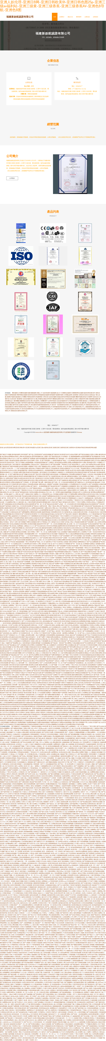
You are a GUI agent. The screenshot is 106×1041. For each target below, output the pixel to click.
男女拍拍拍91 (43, 863)
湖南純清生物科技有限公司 (19, 411)
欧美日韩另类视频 (27, 558)
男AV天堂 (37, 829)
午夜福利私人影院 (44, 754)
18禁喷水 (53, 990)
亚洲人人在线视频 (14, 641)
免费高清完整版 (73, 730)
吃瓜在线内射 (62, 629)
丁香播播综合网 (15, 742)
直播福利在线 (24, 623)
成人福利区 (24, 798)
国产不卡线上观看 (31, 613)
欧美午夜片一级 (79, 794)
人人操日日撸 (34, 925)
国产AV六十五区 (87, 595)
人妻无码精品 (43, 472)
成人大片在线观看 (40, 693)
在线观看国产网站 (40, 645)
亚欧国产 (76, 780)
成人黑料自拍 (39, 607)
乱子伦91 (62, 1032)
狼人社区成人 (86, 567)
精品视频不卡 (11, 732)
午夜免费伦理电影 (18, 518)
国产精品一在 (63, 659)
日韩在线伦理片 (92, 770)
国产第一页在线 (75, 544)
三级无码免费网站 (20, 1010)
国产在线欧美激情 (22, 468)
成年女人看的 (21, 691)
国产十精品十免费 (69, 937)
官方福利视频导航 (22, 627)
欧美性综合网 (72, 677)
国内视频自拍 (53, 671)
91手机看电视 (21, 839)
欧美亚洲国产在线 (10, 933)
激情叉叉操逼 (4, 460)
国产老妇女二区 (52, 804)
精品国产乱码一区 (12, 611)
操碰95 (83, 806)
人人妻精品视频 (55, 460)
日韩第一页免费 (57, 778)
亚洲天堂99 (73, 833)
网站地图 (94, 447)
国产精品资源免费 (75, 956)
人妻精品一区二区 (41, 746)
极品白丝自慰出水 (53, 520)
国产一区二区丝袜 (52, 524)
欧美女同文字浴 (49, 681)
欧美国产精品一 (8, 591)
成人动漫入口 (37, 653)
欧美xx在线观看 (33, 689)
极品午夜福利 (19, 831)
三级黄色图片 (4, 754)
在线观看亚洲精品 (82, 895)
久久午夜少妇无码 (27, 530)
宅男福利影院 (71, 508)
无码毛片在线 (57, 617)
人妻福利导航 (96, 536)
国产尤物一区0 (37, 742)
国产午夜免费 (23, 911)
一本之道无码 (93, 603)
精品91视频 (19, 881)
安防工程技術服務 (66, 399)
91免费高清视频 (7, 552)
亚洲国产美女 (24, 631)
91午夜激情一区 (65, 456)
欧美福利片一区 (33, 637)
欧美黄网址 (96, 831)
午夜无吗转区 (57, 740)
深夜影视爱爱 (72, 818)
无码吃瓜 (13, 867)
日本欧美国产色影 (58, 982)
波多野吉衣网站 (25, 486)
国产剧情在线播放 (15, 962)
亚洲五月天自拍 (41, 861)
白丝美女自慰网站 (11, 760)
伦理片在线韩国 (68, 597)
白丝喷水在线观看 (47, 744)
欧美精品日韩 (87, 905)
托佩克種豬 (8, 407)
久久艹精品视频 (8, 615)
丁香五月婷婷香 (74, 655)
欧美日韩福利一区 (38, 891)
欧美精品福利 (54, 667)
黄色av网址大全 (16, 548)
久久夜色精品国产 (5, 528)
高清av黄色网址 (74, 625)
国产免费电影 (31, 458)
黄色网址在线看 (33, 665)
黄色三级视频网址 (82, 488)
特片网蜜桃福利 (71, 498)
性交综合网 (37, 788)
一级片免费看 (8, 1032)
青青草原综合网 (58, 970)
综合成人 (81, 831)
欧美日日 (84, 796)
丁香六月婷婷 (4, 927)
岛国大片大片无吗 (75, 839)
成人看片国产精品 (51, 651)
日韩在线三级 (59, 949)
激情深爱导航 (80, 466)
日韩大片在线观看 (28, 833)
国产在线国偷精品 (7, 504)
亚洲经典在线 (91, 804)
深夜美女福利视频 (73, 1030)
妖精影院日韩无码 (12, 480)
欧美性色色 (55, 978)
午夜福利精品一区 (35, 768)
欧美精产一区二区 (22, 1024)
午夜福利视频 (47, 958)
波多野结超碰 (23, 480)
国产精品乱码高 (72, 641)
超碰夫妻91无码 (25, 460)
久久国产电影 (51, 619)
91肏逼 (18, 732)
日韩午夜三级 (63, 554)
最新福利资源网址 (47, 528)
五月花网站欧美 (25, 641)
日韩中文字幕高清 (68, 927)
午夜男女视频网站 (90, 661)
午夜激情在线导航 (49, 798)
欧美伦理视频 (44, 655)
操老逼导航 (64, 869)
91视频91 (7, 867)
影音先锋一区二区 (34, 917)
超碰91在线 (61, 758)
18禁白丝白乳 (87, 837)
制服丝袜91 (76, 814)
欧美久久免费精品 (83, 693)
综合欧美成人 (84, 825)
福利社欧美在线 (91, 681)
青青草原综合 (56, 518)
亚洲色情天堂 (72, 520)
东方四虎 (67, 871)
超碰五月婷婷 (46, 790)
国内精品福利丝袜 (71, 540)
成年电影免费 (15, 454)
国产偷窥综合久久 (80, 482)
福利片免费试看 (5, 750)
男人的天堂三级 (12, 492)
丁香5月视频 (9, 907)
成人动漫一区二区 (39, 849)
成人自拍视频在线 (21, 696)
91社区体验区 (72, 770)
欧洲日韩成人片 (67, 1016)
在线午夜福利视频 (68, 496)
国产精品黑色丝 (59, 681)
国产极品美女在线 (91, 593)
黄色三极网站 (34, 494)
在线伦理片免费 (20, 1004)
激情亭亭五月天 (84, 911)
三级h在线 (5, 1024)
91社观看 (31, 806)
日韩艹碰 (26, 986)
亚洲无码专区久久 (84, 601)
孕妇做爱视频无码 (68, 1006)
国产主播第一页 (65, 538)
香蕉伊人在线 (4, 835)
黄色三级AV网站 (78, 597)
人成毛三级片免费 (86, 464)
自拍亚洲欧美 (22, 978)
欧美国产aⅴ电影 (58, 504)
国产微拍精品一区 (14, 798)
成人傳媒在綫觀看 (92, 782)
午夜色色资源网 (76, 774)
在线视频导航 (13, 911)
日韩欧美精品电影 (35, 548)
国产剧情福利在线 (22, 492)
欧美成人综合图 (81, 996)
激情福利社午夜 (98, 470)
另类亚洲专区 (57, 927)
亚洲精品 (66, 796)
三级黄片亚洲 (63, 734)
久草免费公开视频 (47, 786)
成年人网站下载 (98, 893)
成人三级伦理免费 (30, 502)
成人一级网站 (35, 766)
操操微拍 (35, 954)
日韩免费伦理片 (90, 762)
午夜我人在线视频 (36, 956)
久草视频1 (12, 800)
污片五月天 (91, 814)
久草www (32, 798)
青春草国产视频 (50, 923)
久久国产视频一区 (54, 665)
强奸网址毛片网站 (99, 966)
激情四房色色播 (9, 831)
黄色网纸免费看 (69, 794)
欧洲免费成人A (32, 597)
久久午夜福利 (14, 472)
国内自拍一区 (6, 625)
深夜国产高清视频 (45, 831)
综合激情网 (19, 790)
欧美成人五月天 (5, 698)
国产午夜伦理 (100, 504)
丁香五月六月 (20, 585)
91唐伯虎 (36, 1000)
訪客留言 (95, 17)
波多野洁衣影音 (63, 841)
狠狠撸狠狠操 (82, 669)
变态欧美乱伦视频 (88, 798)
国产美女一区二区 (23, 677)
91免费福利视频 (77, 510)
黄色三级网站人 (68, 607)
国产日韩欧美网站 (48, 994)
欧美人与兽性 (91, 691)
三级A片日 (65, 792)
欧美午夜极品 (58, 567)
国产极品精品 (13, 655)
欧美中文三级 (69, 696)
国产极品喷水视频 (37, 552)
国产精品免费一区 (13, 974)
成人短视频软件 (51, 645)
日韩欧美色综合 (26, 820)
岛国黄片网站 (78, 1018)
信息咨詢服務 (52, 397)
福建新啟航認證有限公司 (20, 16)
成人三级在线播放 (97, 585)
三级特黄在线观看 (91, 923)
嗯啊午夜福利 (62, 498)
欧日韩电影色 (63, 571)
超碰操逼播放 (50, 748)
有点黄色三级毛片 (50, 583)
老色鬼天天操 (46, 544)
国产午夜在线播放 (44, 649)
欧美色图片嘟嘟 (16, 653)
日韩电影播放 (12, 752)
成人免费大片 (17, 556)
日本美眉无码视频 (91, 645)
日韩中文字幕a (16, 968)
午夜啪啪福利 (25, 734)
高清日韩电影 (66, 621)
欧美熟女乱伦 (79, 528)
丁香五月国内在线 (35, 810)
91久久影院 (27, 899)
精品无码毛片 (70, 996)
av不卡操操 (14, 873)
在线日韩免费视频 (68, 823)
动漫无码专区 (23, 952)
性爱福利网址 (70, 1032)
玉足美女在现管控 (59, 968)
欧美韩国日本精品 (93, 873)
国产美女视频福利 (61, 947)
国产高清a (23, 756)
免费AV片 (80, 869)
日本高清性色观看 (25, 506)
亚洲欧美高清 (71, 907)
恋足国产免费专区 (46, 857)
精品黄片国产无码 (82, 907)
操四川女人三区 (72, 554)
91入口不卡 (99, 839)
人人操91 (26, 744)
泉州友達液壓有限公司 (29, 409)
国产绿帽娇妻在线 (99, 978)
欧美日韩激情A (17, 982)
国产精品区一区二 (50, 589)
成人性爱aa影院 (39, 550)
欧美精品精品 (60, 577)
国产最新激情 (10, 599)
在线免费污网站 (65, 1014)
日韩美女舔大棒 (72, 1036)
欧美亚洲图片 (16, 579)
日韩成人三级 (80, 891)
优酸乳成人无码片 (16, 1038)
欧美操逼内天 (28, 748)
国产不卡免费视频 (87, 685)
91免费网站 (42, 804)
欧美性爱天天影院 (68, 1034)
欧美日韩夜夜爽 (16, 885)
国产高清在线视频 (37, 567)
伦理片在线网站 (45, 698)
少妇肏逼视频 (21, 1030)
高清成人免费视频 (17, 526)
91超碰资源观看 (91, 744)
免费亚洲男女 (11, 992)
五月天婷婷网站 (68, 500)
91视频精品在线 (69, 564)
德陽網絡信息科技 (24, 401)
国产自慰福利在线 (87, 774)
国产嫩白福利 (14, 573)
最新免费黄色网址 (77, 675)
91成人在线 (40, 822)
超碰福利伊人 (40, 470)
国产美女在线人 (55, 941)
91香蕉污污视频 (65, 683)
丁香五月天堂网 (89, 960)
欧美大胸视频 (42, 647)
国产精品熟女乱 (90, 984)
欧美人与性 (3, 1004)
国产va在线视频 (25, 579)
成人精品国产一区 (38, 923)
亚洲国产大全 (5, 945)
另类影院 (37, 998)
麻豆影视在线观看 (40, 651)
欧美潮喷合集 (72, 571)
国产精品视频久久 (41, 599)
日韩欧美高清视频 (53, 839)
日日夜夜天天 (51, 577)
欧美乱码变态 (85, 1000)
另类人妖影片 (15, 675)
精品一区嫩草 (6, 643)
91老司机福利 (39, 970)
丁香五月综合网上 (12, 772)
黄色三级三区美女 (82, 486)
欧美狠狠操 (72, 869)
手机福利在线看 (26, 496)
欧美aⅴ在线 (14, 996)
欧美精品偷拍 (20, 875)
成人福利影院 (83, 691)
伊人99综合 (83, 941)
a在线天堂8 (25, 956)
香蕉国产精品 (100, 736)
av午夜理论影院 (82, 867)
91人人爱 (39, 875)
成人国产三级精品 (24, 494)
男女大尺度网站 (24, 925)
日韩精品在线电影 (24, 939)
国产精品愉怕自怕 (50, 1028)
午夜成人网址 (56, 506)
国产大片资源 (26, 621)
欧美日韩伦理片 (59, 530)
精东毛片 (23, 974)
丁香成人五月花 (87, 1010)
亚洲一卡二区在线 (88, 929)
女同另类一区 (81, 589)
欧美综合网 (17, 820)
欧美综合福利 (96, 464)
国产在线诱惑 (44, 538)
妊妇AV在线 (70, 962)
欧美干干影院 (92, 784)
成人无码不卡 (71, 1022)
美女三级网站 (16, 661)
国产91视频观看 (63, 486)
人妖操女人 (11, 941)
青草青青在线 (21, 804)
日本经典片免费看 (48, 478)
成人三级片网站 (25, 947)
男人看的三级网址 (97, 913)
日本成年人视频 (90, 764)
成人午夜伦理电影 (61, 508)
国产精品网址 (50, 597)
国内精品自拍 (43, 820)
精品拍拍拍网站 (90, 466)
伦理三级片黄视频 (20, 522)
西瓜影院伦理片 (5, 524)
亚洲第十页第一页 (35, 460)
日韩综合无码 (35, 464)
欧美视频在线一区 (51, 841)
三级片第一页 (24, 587)
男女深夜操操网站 (90, 623)
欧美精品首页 (27, 1028)
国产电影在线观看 (12, 466)
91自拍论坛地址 (12, 470)
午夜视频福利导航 (63, 1010)
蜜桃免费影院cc (83, 514)
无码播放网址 (9, 843)
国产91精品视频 (86, 552)
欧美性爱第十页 (35, 514)
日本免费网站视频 (47, 617)
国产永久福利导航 (63, 885)
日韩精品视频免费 (87, 560)
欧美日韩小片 (99, 843)
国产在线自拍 (86, 506)
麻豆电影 (23, 871)
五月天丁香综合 (13, 895)
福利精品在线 (45, 867)
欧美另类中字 (34, 609)
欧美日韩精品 (42, 730)
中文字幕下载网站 (51, 605)
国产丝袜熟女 (97, 788)
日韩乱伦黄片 (61, 996)
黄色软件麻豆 (67, 558)
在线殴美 (81, 1036)
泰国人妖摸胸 (56, 625)
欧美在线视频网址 (48, 562)
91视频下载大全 (5, 851)
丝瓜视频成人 (92, 687)
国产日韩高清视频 (12, 538)
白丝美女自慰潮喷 (75, 538)
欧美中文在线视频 (54, 728)
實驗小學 (96, 403)
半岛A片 (96, 877)
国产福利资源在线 (54, 456)
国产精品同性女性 (54, 986)
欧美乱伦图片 (43, 974)
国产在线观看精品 (47, 673)
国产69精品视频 (77, 558)
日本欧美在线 (6, 1014)
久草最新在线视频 (88, 569)
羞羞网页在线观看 (50, 669)
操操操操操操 (60, 635)
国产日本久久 (23, 601)
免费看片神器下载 (34, 1016)
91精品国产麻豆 (47, 927)
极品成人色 (97, 859)
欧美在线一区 (47, 905)
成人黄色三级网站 (15, 530)
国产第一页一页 (101, 681)
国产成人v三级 (67, 567)
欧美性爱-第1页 (65, 454)
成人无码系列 (97, 734)
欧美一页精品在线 (47, 851)
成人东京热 (86, 698)
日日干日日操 (41, 758)
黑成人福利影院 (83, 579)
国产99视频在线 (47, 518)
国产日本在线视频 (76, 536)
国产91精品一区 (32, 601)
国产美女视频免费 (81, 605)
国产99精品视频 (84, 659)
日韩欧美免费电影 (8, 1008)
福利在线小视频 (17, 980)
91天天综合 (31, 839)
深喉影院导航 (82, 611)
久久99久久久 (79, 889)
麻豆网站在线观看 (77, 988)
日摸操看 (57, 972)
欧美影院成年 (40, 1010)
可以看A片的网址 (68, 478)
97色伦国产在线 (35, 698)
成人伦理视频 (60, 619)
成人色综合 (15, 947)
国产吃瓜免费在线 (87, 643)
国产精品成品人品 (76, 742)
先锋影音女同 (43, 689)
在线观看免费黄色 (27, 905)
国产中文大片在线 (73, 468)
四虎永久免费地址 (93, 851)
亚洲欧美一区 (47, 984)
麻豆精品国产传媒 (93, 990)
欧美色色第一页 (17, 1014)
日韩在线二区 (55, 952)
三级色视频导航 (84, 625)
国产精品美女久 (65, 506)
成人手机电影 (50, 770)
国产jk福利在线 (46, 556)
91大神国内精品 (18, 893)
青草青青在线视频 (17, 534)
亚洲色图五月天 (25, 516)
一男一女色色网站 (30, 861)
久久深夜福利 (92, 879)
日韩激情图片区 (18, 651)
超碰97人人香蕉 (14, 494)
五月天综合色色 (66, 595)
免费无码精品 (47, 736)
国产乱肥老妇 (66, 556)
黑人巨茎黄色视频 (64, 601)
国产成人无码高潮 (34, 454)
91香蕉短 (3, 1012)
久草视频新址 (40, 696)
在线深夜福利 (100, 661)
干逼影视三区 (76, 552)
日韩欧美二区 (56, 653)
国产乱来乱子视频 (98, 685)
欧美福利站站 (82, 593)
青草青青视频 (36, 456)
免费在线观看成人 (55, 637)
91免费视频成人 (11, 696)
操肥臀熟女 (55, 752)
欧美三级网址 (16, 816)
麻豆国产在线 (75, 776)
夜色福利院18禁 (22, 597)
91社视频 (78, 758)
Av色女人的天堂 (65, 587)
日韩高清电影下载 (69, 1004)
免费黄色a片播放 (92, 605)
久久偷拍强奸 (20, 502)
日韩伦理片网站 (44, 992)
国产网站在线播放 (88, 528)
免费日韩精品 (97, 595)
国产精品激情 (66, 788)
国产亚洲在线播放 (34, 1024)
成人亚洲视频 (84, 544)
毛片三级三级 (49, 565)
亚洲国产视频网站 (49, 947)
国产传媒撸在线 (63, 480)
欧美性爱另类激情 (35, 732)
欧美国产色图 (71, 629)
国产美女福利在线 (40, 526)
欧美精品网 (65, 740)
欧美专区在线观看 (36, 740)
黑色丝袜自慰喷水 (67, 766)
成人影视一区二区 (72, 524)
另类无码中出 (70, 943)
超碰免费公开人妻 (35, 667)
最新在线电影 (73, 480)
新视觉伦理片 (34, 498)
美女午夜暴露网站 (5, 980)
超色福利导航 (20, 583)
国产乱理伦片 (19, 1002)
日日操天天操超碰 (36, 943)
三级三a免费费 (32, 903)
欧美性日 (100, 770)
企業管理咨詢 (52, 401)
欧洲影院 (94, 1024)
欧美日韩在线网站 (47, 776)
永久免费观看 (58, 657)
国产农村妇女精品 (19, 796)
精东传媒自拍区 (45, 899)
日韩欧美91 (54, 847)
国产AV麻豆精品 (86, 883)
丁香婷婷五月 (65, 464)
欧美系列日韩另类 (84, 822)
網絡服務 (71, 403)
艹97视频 (87, 1024)
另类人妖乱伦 (92, 887)
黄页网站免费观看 (96, 492)
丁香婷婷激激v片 (57, 607)
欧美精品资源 (89, 657)
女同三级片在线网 (93, 962)
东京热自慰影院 (88, 597)
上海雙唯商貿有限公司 (46, 407)
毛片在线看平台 (84, 484)
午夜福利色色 (39, 478)
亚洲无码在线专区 (28, 651)
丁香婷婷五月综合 (82, 573)
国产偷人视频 (70, 758)
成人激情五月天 (12, 560)
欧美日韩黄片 (79, 562)
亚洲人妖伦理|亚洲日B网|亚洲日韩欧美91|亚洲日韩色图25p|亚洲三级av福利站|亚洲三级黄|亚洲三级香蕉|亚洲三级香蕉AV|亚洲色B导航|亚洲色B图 (45, 447)
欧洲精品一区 (59, 694)
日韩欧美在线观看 (21, 812)
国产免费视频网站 (24, 512)
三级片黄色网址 (87, 536)
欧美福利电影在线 (87, 728)
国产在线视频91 (65, 536)
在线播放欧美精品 (51, 885)
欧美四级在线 (90, 482)
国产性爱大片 (65, 941)
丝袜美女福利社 (65, 774)
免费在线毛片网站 (50, 508)
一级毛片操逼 (67, 694)
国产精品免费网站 (25, 564)
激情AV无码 (89, 966)
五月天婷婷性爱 (13, 484)
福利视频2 (72, 784)
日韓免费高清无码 (55, 512)
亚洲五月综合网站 (44, 623)
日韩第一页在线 (81, 520)
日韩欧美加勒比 (63, 689)
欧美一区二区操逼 (56, 548)
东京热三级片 (76, 694)
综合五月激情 (22, 869)
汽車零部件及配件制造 (28, 403)
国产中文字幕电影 (97, 562)
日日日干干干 (47, 740)
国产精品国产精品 (46, 1016)
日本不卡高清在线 (99, 849)
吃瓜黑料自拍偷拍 (98, 952)
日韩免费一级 (16, 685)
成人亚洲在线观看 (70, 619)
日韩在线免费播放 (24, 538)
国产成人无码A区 (77, 845)
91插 (31, 744)
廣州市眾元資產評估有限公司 (21, 405)
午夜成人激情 (34, 853)
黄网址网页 (45, 788)
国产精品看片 (31, 1030)
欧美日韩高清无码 (8, 462)
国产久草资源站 (67, 548)
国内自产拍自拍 (62, 591)
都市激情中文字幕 (5, 943)
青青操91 (66, 825)
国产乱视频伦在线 (21, 964)
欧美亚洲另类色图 (78, 1020)
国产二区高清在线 (23, 810)
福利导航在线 (59, 685)
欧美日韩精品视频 (39, 1018)
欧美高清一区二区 (57, 663)
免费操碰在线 (89, 498)
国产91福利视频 (74, 575)
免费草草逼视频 (50, 935)
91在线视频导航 (70, 738)
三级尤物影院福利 (97, 639)
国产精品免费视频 (94, 693)
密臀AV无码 (88, 901)
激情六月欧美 (51, 502)
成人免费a (84, 839)
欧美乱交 (3, 857)
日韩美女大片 (72, 754)
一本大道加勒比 (101, 732)
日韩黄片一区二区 (99, 631)
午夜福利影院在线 (5, 1036)
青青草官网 (19, 958)
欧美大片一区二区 (48, 1034)
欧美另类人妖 (11, 1012)
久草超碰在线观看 (79, 522)
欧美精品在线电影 (76, 837)
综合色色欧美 (83, 665)
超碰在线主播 (74, 601)
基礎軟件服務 (11, 397)
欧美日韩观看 (57, 845)
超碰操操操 (66, 742)
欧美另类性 (17, 897)
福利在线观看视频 (66, 986)
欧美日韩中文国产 (51, 591)
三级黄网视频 (31, 871)
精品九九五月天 (81, 508)
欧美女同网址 (31, 645)
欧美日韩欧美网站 (97, 653)
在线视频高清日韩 (17, 748)
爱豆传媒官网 (46, 901)
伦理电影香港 (100, 669)
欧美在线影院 (50, 1018)
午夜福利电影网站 (15, 841)
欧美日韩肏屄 (61, 671)
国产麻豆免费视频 (54, 774)
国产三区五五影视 (22, 581)
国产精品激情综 (79, 671)
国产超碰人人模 (85, 474)
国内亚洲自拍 (8, 780)
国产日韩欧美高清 (84, 609)
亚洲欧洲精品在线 (76, 750)
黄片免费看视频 (90, 982)
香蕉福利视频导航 (59, 1002)
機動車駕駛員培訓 (81, 397)
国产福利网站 (49, 696)
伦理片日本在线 (32, 546)
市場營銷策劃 (12, 395)
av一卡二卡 (57, 1034)
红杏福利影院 (54, 649)
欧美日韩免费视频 (15, 966)
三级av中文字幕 (33, 581)
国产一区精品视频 (20, 843)
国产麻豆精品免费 (24, 625)
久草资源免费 (96, 1004)
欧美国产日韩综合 (6, 734)
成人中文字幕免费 (84, 599)
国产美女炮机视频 (27, 962)
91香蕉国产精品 (46, 677)
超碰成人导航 (72, 909)
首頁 (54, 17)
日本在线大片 (32, 964)
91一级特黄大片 (43, 772)
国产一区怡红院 (22, 760)
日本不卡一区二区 (18, 607)
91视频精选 (26, 984)
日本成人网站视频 (13, 925)
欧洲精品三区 (87, 653)
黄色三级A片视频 (81, 629)
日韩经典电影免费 (34, 990)
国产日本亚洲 (4, 659)
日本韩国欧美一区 (77, 788)
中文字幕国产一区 (27, 968)
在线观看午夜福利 (51, 1022)
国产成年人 (28, 827)
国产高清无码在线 (26, 552)
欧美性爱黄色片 (12, 921)
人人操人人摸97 (22, 806)
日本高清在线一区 (39, 1022)
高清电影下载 (95, 552)
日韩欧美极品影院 (45, 514)
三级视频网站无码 (46, 766)
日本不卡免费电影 (32, 976)
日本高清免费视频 (87, 903)
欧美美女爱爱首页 (53, 887)
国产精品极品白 (12, 645)
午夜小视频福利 (63, 784)
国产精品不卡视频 (5, 454)
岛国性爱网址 (66, 776)
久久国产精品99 (5, 996)
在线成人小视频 (59, 661)
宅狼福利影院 (39, 562)
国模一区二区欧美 (52, 581)
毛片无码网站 (36, 897)
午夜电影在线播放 (78, 530)
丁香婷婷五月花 (78, 500)
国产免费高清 (61, 613)
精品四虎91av (67, 865)
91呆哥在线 (47, 982)
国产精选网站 (14, 643)
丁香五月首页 (46, 956)
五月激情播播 (12, 806)
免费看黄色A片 (82, 542)
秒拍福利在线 (74, 621)
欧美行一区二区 (9, 657)
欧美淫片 (40, 800)
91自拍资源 (26, 1032)
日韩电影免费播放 (42, 835)
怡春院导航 (80, 764)
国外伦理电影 (65, 964)
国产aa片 (58, 814)
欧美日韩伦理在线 (53, 571)
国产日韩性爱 (25, 514)
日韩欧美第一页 (48, 972)
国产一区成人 (94, 698)
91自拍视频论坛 (22, 762)
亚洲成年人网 (61, 962)
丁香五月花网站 (81, 502)
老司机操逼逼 (42, 796)
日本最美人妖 (79, 577)
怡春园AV (87, 760)
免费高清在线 (45, 667)
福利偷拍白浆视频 (15, 988)
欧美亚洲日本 (11, 812)
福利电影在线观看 (63, 929)
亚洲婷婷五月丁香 (5, 778)
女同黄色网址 (39, 982)
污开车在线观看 (20, 877)
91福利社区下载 (95, 792)
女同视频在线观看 (56, 790)
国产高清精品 (79, 565)
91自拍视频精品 (99, 903)
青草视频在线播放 (26, 794)
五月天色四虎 (6, 486)
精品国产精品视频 (67, 829)
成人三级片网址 (51, 833)
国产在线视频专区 (92, 629)
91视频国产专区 (39, 962)
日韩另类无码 (13, 665)
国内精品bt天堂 (44, 492)
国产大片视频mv (94, 516)
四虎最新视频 (49, 470)
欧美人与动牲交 (87, 893)
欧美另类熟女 (23, 484)
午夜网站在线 (31, 470)
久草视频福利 (67, 980)
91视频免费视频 (79, 732)
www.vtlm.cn (39, 432)
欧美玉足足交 (30, 1020)
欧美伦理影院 (6, 482)
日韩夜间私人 (86, 556)
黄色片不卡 (10, 861)
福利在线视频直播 (41, 458)
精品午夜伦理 (17, 1016)
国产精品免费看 (55, 464)
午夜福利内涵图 (13, 845)
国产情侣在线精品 (84, 454)
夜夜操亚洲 (89, 833)
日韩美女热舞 (8, 1040)
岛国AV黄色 (55, 901)
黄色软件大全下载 (60, 562)
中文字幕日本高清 (100, 933)
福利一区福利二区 (31, 1040)
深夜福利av (62, 901)
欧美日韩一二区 (64, 750)
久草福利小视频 (65, 945)
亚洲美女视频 (64, 468)
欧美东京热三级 (93, 546)
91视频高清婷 (32, 887)
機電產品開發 (57, 399)
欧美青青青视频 (18, 786)
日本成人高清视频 (19, 780)
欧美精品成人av (9, 829)
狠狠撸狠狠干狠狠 (48, 567)
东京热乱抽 (92, 740)
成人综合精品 (89, 671)
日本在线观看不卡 (38, 558)
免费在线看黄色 (58, 528)
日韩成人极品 (69, 635)
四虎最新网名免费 (98, 939)
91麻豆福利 (102, 800)
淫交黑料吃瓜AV (88, 675)
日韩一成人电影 (32, 573)
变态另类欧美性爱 (20, 1008)
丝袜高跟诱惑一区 (33, 889)
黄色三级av (4, 798)
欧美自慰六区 (19, 1034)
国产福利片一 (35, 486)
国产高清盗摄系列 (49, 816)
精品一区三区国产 (56, 623)
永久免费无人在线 (30, 822)
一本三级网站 (8, 820)
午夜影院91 (58, 792)
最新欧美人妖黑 (70, 772)
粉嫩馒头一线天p (37, 980)
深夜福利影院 (7, 685)
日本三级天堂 (102, 593)
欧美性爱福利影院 (77, 847)
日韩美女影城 (102, 645)
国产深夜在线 (33, 571)
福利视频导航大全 (24, 845)
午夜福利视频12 (24, 611)
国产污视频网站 (79, 766)
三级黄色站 (35, 877)
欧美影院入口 (28, 790)
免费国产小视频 (51, 693)
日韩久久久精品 (27, 802)
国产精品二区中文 (30, 679)
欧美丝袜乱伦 (44, 683)
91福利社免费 (32, 1012)
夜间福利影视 (58, 825)
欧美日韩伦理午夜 (60, 893)
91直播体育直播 (7, 534)
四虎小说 (69, 893)
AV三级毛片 (42, 1032)
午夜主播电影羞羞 (75, 506)
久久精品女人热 (81, 613)
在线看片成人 (15, 506)
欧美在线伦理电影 (49, 966)
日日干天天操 (41, 597)
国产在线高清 (95, 694)
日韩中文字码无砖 (10, 542)
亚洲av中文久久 (12, 458)
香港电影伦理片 (92, 462)
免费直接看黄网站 (95, 911)
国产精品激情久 (75, 964)
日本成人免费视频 (10, 575)
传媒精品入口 (62, 472)
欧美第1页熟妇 (76, 685)
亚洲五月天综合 (95, 460)
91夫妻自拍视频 (81, 881)
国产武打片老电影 (91, 679)
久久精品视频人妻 (42, 659)
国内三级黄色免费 (62, 802)
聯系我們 (78, 17)
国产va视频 (26, 943)
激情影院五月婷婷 (27, 919)
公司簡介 (12, 178)
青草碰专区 (4, 935)
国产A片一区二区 (94, 587)
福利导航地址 (101, 925)
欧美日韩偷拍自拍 (58, 1026)
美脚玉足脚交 (60, 800)
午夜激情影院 (24, 639)
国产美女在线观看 (26, 742)
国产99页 (73, 762)
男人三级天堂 (53, 613)
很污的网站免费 (32, 814)
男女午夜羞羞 (43, 619)
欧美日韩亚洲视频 (78, 504)
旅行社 (33, 399)
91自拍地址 (72, 853)
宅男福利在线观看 (23, 752)
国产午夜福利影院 (45, 877)
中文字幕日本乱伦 (32, 933)
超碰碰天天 (95, 956)
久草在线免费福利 (8, 1020)
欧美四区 (12, 835)
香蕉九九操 (99, 921)
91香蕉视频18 (11, 837)
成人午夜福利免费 (78, 637)
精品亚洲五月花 (58, 496)
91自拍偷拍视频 (5, 873)
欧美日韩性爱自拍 (46, 1006)
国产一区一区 (97, 647)
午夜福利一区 (99, 565)
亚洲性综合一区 (35, 625)
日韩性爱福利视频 (91, 667)
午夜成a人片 (13, 754)
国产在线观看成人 (78, 663)
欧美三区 (27, 766)
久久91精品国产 (39, 694)
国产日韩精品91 (11, 635)
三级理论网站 (98, 498)
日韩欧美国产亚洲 (60, 943)
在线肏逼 (73, 859)
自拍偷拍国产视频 (18, 746)
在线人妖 (86, 950)
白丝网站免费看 (61, 540)
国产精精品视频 (74, 782)
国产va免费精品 (85, 518)
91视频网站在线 (80, 877)
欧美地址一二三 (28, 669)
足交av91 (84, 814)
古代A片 (82, 782)
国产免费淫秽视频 (54, 655)
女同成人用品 (69, 522)
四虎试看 (88, 857)
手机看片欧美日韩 (70, 470)
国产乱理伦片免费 (47, 732)
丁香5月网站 (27, 954)
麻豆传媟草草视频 (22, 665)
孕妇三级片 (42, 792)
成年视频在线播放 (51, 762)
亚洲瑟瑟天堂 (17, 792)
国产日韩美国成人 (14, 564)
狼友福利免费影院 (68, 482)
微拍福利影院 (26, 548)
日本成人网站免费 (91, 794)
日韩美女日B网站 (94, 625)
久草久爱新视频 (77, 808)
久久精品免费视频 (73, 534)
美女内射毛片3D (74, 802)
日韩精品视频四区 (56, 933)
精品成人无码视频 (22, 619)
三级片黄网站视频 (65, 653)
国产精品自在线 (45, 675)
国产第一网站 (16, 855)
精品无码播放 (92, 579)
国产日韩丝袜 (99, 814)
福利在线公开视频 (34, 468)
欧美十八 (53, 802)
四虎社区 (61, 849)
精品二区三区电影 (86, 970)
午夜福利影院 (36, 945)
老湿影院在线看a (21, 889)
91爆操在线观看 (72, 532)
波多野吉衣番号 (22, 569)
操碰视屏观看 (68, 685)
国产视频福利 (91, 818)
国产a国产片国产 (84, 649)
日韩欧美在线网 (24, 895)
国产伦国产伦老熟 (41, 1038)
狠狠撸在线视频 (74, 609)
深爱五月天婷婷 (52, 861)
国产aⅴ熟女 (102, 943)
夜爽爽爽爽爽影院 (96, 689)
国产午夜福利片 (98, 643)
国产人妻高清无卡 (48, 585)
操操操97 (27, 958)
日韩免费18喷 (38, 905)
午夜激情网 (72, 897)
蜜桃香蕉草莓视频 (39, 883)
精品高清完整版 (95, 655)
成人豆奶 (3, 925)
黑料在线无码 (94, 575)
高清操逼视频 (6, 784)
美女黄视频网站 (91, 526)
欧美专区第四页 (62, 911)
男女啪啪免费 (60, 583)
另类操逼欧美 (55, 468)
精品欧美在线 (94, 512)
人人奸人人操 (15, 683)
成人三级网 (37, 968)
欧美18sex (64, 909)
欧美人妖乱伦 (48, 980)
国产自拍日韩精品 (75, 915)
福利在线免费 (75, 687)
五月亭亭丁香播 (98, 510)
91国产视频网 (69, 1026)
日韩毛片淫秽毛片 (51, 1012)
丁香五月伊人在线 (20, 605)
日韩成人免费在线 (68, 889)
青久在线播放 (54, 818)
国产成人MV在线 (91, 673)
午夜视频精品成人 (5, 671)
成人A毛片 (34, 728)
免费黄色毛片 (99, 637)
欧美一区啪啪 (45, 945)
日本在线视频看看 (34, 677)
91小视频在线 (68, 950)
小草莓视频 (71, 954)
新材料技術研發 (33, 395)
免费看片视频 (83, 752)
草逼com (28, 877)
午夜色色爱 (18, 1018)
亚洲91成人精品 (47, 564)
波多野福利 (101, 941)
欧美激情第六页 (8, 681)
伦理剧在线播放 (15, 482)
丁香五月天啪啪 (19, 462)
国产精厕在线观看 (69, 565)
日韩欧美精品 (6, 573)
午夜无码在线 (99, 972)
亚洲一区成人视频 (12, 603)
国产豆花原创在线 (43, 911)
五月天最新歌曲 (12, 810)
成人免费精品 (67, 790)
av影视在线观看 (8, 679)
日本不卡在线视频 (12, 857)
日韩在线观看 (4, 663)
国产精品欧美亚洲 (75, 903)
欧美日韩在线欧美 (22, 593)
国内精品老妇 (102, 923)
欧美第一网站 (47, 506)
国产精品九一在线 (41, 575)
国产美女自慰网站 (46, 829)
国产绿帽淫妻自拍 (15, 474)
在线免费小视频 (82, 897)
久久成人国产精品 (84, 575)
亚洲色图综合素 (68, 780)
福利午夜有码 (40, 784)
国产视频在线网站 (63, 804)
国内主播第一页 (25, 667)
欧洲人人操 (99, 786)
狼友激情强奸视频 (36, 958)
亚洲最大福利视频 (80, 1006)
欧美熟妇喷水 (57, 984)
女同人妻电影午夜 (8, 694)
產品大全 (70, 17)
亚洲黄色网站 (30, 907)
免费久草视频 (24, 647)
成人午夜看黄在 (69, 681)
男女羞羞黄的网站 (54, 915)
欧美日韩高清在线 (87, 510)
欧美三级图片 (44, 456)
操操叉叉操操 (44, 917)
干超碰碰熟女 (59, 558)
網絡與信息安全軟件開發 (42, 403)
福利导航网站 (4, 581)
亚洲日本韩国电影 (61, 822)
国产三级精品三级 (50, 462)
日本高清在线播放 (18, 679)
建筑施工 (85, 401)
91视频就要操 (63, 730)
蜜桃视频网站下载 (54, 611)
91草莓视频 (35, 913)
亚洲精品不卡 (89, 931)
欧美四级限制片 (16, 972)
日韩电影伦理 (76, 492)
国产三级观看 (98, 607)
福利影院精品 (73, 611)
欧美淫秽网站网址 (81, 619)
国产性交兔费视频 (76, 639)
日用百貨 (45, 397)
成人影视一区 (26, 855)
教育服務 (52, 395)
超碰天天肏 (78, 927)
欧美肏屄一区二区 (74, 810)
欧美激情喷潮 (6, 621)
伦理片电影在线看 (27, 788)
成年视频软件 (57, 780)
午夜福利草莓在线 (75, 1010)
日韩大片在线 (44, 990)
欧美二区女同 (4, 667)
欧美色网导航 (65, 952)
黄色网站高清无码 (49, 939)
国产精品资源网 (83, 754)
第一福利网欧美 (49, 530)
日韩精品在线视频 (80, 673)
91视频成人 (57, 786)
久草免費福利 (4, 978)
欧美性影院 (34, 1032)
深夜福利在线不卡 (15, 621)
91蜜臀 (41, 976)
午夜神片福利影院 (75, 885)
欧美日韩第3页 (12, 738)
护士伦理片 (7, 740)
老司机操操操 (34, 472)
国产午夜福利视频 (77, 548)
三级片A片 (66, 970)
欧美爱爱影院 (63, 520)
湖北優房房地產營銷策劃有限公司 (41, 405)
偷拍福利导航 (26, 556)
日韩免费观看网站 (10, 577)
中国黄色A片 (48, 780)
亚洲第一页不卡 (72, 994)
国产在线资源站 (5, 633)
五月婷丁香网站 (65, 665)
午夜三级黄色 (13, 693)
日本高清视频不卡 (14, 639)
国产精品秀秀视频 (57, 552)
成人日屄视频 (58, 1004)
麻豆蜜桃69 (91, 796)
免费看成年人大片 (96, 558)
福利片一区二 (85, 792)
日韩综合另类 (54, 490)
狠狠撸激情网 (57, 1006)
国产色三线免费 (51, 476)
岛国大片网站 (94, 454)
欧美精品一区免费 (61, 679)
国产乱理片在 (31, 843)
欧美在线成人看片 (20, 814)
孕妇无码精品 (16, 631)
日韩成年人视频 (53, 554)
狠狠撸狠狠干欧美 (38, 1026)
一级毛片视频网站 (41, 679)
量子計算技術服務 (70, 401)
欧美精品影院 (101, 472)
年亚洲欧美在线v (32, 754)
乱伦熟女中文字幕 (80, 496)
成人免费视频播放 (20, 907)
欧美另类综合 (17, 833)
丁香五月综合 (74, 665)
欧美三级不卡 (19, 822)
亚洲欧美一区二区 (43, 941)
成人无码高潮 (74, 746)
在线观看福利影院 (30, 681)
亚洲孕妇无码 (59, 478)
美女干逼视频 (17, 998)
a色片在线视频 (53, 627)
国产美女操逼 (50, 573)
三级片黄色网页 (39, 935)
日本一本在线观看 (40, 534)
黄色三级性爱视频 (75, 913)
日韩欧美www (99, 798)
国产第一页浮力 (40, 806)
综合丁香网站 (82, 458)
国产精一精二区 (39, 504)
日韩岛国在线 (39, 585)
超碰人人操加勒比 (60, 488)
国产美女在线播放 (5, 673)
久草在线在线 (48, 607)
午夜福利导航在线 (51, 849)
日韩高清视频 (44, 671)
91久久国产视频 (31, 488)
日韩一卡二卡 (64, 839)
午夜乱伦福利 (65, 518)
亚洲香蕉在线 (71, 679)
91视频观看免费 (71, 573)
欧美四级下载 (30, 693)
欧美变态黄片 (11, 583)
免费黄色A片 (31, 1010)
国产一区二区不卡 (14, 659)
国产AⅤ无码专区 (22, 867)
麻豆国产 (100, 804)
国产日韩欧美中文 (27, 589)
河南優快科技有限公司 (79, 405)
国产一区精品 (69, 732)
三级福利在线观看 (60, 647)
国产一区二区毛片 (73, 947)
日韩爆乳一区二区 (89, 786)
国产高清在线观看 (20, 540)
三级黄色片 (80, 762)
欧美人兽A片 (8, 827)
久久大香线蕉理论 (44, 494)
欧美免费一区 (95, 778)
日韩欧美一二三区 (24, 913)
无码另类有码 (69, 583)
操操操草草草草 (41, 524)
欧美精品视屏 (70, 562)
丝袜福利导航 (30, 694)
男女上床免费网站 (81, 968)
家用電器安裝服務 (69, 397)
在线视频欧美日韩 (56, 788)
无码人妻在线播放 (44, 621)
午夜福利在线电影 (14, 460)
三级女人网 (7, 748)
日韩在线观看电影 (32, 823)
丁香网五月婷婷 (66, 899)
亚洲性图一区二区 (21, 992)
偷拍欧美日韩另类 (32, 974)
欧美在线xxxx (57, 829)
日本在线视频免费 (36, 845)
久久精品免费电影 (54, 756)
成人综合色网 (89, 663)
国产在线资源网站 (28, 998)
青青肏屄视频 (44, 1000)
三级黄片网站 (94, 820)
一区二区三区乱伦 (82, 726)
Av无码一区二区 (33, 992)
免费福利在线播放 (72, 476)
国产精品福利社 (69, 768)
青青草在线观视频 (34, 760)
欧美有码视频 (80, 571)
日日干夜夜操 (64, 998)
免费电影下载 (7, 526)
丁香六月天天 (33, 685)
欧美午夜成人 (55, 945)
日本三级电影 (52, 522)
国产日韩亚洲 (54, 609)
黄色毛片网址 (97, 530)
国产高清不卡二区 (79, 696)
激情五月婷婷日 (87, 639)
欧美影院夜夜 (20, 929)
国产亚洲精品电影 (21, 546)
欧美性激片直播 (57, 877)
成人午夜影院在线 (89, 843)
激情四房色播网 (41, 500)
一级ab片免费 (12, 994)
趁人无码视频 (54, 494)
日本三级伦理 (57, 980)
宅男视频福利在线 (85, 939)
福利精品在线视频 (20, 532)
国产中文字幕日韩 (73, 689)
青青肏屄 (67, 849)
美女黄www (33, 730)
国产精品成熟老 (33, 619)
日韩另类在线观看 (76, 952)
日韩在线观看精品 (24, 857)
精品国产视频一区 (9, 875)
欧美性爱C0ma (98, 869)
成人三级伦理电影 (58, 921)
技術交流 (87, 395)
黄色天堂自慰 (45, 687)
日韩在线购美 (70, 798)
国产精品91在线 (11, 520)
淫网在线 (45, 1036)
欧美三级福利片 (73, 514)
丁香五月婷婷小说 (30, 599)
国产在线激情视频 (99, 776)
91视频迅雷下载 (62, 534)
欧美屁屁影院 (97, 591)
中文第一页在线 (92, 532)
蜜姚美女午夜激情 (79, 966)
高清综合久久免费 (73, 816)
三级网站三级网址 (82, 784)
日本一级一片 (69, 949)
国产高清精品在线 (88, 861)
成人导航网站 (26, 988)
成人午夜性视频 (99, 651)
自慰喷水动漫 (59, 585)
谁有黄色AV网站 (36, 937)
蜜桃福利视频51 (40, 565)
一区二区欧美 (58, 851)
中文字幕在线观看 (83, 863)
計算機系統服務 (23, 393)
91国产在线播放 (39, 1002)
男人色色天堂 (97, 974)
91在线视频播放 (45, 643)
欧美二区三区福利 (63, 615)
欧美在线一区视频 (96, 756)
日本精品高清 (81, 1002)
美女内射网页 (87, 585)
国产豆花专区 (33, 611)
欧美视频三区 (97, 560)
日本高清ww (20, 901)
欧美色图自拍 (27, 456)
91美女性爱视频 (7, 579)
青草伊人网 (10, 774)
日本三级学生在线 (49, 800)
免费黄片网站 (30, 780)
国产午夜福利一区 (25, 482)
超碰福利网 (76, 1016)
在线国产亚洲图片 (36, 988)
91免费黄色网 (86, 913)
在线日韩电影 (7, 661)
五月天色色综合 (74, 516)
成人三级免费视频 (56, 873)
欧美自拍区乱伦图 (65, 752)
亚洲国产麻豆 (82, 748)
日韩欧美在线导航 (77, 899)
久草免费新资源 (74, 484)
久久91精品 (22, 770)
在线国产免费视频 (47, 496)
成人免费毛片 (14, 633)
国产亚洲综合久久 (84, 958)
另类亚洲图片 (93, 754)
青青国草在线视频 (96, 534)
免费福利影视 (8, 1028)
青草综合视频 (43, 1014)
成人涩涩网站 (74, 941)
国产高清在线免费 (60, 573)
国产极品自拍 (49, 504)
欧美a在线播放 (14, 524)
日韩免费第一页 (52, 758)
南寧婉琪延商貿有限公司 (60, 407)
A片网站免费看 (90, 732)
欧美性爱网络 (63, 954)
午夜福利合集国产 (56, 808)
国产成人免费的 (90, 766)
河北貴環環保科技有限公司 (44, 409)
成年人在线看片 (63, 627)
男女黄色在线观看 (64, 919)
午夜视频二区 (23, 931)
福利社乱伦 (23, 903)
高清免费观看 (91, 665)
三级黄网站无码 (72, 748)
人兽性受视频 (81, 1012)
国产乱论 (45, 937)
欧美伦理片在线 (34, 623)
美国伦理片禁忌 (22, 921)
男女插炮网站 (8, 518)
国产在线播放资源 (54, 569)
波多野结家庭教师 (84, 460)
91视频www (57, 782)
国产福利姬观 (32, 772)
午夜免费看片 (43, 603)
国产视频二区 (84, 687)
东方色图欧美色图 (68, 585)
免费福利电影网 (33, 560)
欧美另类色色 (4, 800)
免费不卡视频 (16, 552)
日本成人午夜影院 (45, 587)
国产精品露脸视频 (74, 734)
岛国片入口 (81, 976)
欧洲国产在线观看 (61, 693)
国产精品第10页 (15, 486)
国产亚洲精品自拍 (5, 982)
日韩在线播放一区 (65, 510)
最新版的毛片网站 (96, 768)
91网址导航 (6, 885)
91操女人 (25, 792)
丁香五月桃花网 (29, 542)
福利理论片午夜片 (51, 542)
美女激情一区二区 (38, 589)
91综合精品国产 (83, 524)
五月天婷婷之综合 (56, 837)
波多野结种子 (98, 569)
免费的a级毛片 (47, 595)
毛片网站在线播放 (45, 978)
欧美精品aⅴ (85, 1038)
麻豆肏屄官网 (30, 550)
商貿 (63, 403)
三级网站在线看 (84, 865)
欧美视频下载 (67, 808)
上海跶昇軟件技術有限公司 (61, 409)
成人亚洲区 (41, 996)
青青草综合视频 (98, 802)
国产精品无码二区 (90, 571)
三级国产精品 (49, 893)
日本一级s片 (63, 887)
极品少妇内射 (55, 514)
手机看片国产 (75, 871)
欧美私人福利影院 (89, 577)
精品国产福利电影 (5, 506)
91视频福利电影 (99, 845)
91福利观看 (94, 1000)
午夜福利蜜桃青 (63, 806)
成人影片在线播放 (24, 649)
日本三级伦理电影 (66, 972)
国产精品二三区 (65, 460)
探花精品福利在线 (29, 738)
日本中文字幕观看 (27, 653)
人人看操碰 (92, 752)
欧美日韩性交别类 (20, 488)
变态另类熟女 (43, 756)
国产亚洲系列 (72, 863)
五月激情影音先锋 (10, 762)
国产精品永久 (64, 746)
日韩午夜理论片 (92, 738)
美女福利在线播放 (64, 1038)
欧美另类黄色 (7, 623)
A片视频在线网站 (38, 530)
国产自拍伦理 (31, 770)
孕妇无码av (60, 871)
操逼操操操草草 (18, 669)
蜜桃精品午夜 (17, 986)
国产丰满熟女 (52, 633)
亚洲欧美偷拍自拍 (92, 1022)
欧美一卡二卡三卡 (67, 1018)
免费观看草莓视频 (61, 891)
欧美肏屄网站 (96, 548)
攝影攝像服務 (32, 393)
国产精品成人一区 (73, 691)
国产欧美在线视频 (94, 835)
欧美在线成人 (85, 964)
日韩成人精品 (95, 567)
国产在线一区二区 (57, 482)
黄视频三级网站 (88, 859)
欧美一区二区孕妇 (32, 633)
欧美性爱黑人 (68, 530)
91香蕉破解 (94, 947)
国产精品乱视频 (7, 796)
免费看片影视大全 (55, 698)
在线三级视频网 (63, 575)
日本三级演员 (28, 1002)
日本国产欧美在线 (34, 952)
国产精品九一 (7, 808)
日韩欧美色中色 (46, 653)
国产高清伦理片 (51, 996)
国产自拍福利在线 (21, 1012)
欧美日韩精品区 (53, 659)
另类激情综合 (81, 550)
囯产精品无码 (100, 488)
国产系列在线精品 (100, 696)
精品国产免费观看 (13, 1006)
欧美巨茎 (14, 804)
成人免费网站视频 (93, 772)
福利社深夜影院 (27, 897)
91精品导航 (25, 776)
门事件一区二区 (40, 532)
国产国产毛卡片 (73, 911)
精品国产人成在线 (52, 560)
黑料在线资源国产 (39, 827)
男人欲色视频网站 (25, 567)
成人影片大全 (54, 544)
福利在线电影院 (85, 694)
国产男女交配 (82, 818)
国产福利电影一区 (61, 458)
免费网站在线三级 (8, 1002)
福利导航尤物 (41, 605)
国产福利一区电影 (34, 867)
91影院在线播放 (34, 492)
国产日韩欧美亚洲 (99, 657)
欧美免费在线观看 (14, 567)
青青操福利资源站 (20, 976)
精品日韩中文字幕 (64, 762)
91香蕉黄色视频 (72, 458)
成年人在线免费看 (22, 560)
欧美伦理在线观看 (77, 653)
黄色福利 (16, 865)
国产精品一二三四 (93, 476)
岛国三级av (24, 778)
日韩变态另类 (42, 903)
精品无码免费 (73, 579)
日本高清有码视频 (52, 734)
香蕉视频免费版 (71, 651)
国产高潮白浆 (31, 696)
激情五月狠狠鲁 (81, 738)
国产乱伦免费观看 (92, 542)
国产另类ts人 (98, 931)
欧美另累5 (26, 851)
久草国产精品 (42, 685)
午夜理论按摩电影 (42, 915)
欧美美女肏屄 (97, 837)
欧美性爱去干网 (86, 1004)
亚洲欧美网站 (89, 986)
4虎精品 (36, 831)
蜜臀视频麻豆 (54, 992)
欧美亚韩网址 (23, 524)
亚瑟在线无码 (24, 685)
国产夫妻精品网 (92, 480)
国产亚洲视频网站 (88, 631)
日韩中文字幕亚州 (10, 565)
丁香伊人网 (37, 790)
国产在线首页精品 (32, 577)
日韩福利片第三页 (52, 480)
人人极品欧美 (36, 865)
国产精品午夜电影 (61, 502)
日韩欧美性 (16, 734)
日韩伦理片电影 (92, 619)
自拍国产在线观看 (12, 770)
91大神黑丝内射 (85, 492)
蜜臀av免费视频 (73, 462)
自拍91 (60, 796)
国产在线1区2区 (84, 516)
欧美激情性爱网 (79, 982)
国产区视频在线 (25, 617)
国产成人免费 (87, 988)
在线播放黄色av (78, 607)
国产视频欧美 (21, 823)
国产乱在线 (100, 726)
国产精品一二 (87, 562)
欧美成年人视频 (79, 933)
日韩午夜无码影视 (65, 675)
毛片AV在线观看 (36, 851)
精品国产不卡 (8, 651)
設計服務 (17, 403)
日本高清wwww (24, 818)
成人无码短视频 (45, 952)
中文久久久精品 (63, 883)
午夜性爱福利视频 (42, 554)
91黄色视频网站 (90, 1020)
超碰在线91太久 (53, 730)
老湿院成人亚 (87, 564)
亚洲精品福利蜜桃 (77, 569)
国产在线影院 (10, 488)
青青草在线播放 (78, 974)
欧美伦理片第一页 (8, 883)
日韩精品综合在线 (96, 909)
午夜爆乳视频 (8, 556)
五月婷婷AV (99, 766)
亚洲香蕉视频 (80, 661)
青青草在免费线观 (81, 851)
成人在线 (11, 935)
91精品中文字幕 (25, 673)
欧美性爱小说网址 (88, 607)
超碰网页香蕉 (61, 526)
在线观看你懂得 (9, 956)
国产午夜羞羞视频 (33, 978)
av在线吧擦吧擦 (44, 510)
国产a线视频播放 (52, 689)
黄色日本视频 (86, 750)
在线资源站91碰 (10, 960)
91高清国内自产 (46, 778)
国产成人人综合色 (85, 633)
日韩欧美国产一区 (15, 905)
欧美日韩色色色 (22, 917)
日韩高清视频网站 (17, 784)
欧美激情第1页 (44, 818)
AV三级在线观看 (30, 607)
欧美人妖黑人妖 (75, 683)
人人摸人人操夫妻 (13, 730)
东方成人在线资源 (26, 847)
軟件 (94, 393)
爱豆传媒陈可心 (61, 935)
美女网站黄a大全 (45, 639)
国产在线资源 (59, 879)
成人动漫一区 (10, 562)
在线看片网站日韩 (21, 575)
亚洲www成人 (43, 728)
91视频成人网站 (20, 550)
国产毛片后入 (28, 1022)
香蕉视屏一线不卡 (39, 764)
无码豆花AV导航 (92, 954)
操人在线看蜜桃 (50, 794)
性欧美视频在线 (63, 810)
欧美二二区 (19, 835)
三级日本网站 (31, 532)
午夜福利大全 (21, 554)
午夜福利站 (95, 883)
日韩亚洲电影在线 (98, 980)
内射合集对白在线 (68, 528)
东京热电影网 (33, 659)
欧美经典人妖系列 (8, 970)
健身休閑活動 (88, 393)
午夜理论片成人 (17, 1026)
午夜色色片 (93, 1038)
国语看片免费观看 (82, 677)
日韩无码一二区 (54, 960)
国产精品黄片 (59, 500)
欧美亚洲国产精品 (22, 637)
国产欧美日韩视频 (80, 681)
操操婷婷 (75, 865)
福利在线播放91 (101, 949)
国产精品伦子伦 (100, 960)
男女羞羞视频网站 (63, 859)
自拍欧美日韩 (37, 518)
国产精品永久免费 (37, 506)
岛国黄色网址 (89, 470)
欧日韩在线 (95, 857)
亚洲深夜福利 (78, 823)
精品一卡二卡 (4, 677)
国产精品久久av (13, 663)
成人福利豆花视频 (52, 806)
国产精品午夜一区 (74, 925)
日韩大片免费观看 (26, 927)
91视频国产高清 (32, 466)
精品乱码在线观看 (90, 504)
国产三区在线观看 (15, 736)
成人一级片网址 (89, 490)
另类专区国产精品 (22, 689)
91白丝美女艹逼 (27, 615)
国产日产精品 (64, 514)
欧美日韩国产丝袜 (35, 629)
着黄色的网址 (63, 649)
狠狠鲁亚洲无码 (9, 508)
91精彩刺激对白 (71, 488)
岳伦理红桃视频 (73, 822)
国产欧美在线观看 (42, 613)
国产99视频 (64, 1000)
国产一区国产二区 (78, 986)
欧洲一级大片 (15, 871)
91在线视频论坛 (72, 593)
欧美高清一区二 (6, 631)
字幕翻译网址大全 (52, 603)
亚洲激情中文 (10, 540)
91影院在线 (32, 960)
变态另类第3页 (16, 514)
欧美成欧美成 (13, 637)
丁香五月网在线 (83, 546)
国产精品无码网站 (11, 917)
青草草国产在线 (55, 998)
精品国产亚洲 (4, 693)
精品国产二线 (23, 573)
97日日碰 (58, 1018)
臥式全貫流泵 (12, 399)
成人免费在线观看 (50, 532)
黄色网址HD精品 (36, 564)
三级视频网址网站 (70, 835)
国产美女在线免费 (49, 550)
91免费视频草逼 (72, 550)
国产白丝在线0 (81, 645)
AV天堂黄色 (52, 772)
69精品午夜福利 (52, 1038)
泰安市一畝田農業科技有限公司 (61, 405)
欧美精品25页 (77, 972)
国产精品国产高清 (75, 560)
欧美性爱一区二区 (59, 696)
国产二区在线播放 (36, 855)
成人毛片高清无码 (8, 766)
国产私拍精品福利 (86, 802)
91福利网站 (45, 998)
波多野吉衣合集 (73, 831)
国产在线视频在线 (78, 635)
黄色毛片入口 (40, 949)
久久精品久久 (23, 603)
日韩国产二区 (44, 631)
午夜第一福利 (45, 847)
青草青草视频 (24, 1006)
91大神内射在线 (15, 587)
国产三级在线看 (6, 968)
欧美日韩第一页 (98, 901)
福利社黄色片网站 (32, 480)
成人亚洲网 (79, 1032)
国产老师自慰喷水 (5, 675)
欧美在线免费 (92, 524)
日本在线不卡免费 (9, 889)
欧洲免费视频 (43, 486)
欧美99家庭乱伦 (35, 536)
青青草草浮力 (59, 835)
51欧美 (20, 738)
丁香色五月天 (87, 548)
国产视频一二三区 (11, 597)
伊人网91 (75, 917)
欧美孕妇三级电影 (62, 542)
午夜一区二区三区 (73, 599)
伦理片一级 (11, 929)
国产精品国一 (56, 587)
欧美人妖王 (78, 798)
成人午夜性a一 (44, 913)
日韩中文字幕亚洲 (13, 794)
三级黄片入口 (98, 478)
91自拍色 (52, 812)
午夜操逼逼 (48, 970)
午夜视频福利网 (85, 947)
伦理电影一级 (101, 673)
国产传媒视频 (28, 994)
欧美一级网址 (88, 869)
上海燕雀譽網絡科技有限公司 (79, 409)
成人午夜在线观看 (15, 849)
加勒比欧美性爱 (18, 476)
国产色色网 (48, 1020)
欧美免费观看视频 (22, 960)
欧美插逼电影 (42, 814)
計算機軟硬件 (43, 401)
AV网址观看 (25, 732)
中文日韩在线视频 (83, 820)
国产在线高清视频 (45, 454)
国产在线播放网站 (35, 556)
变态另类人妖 (101, 744)
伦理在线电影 (97, 538)
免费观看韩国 (16, 623)
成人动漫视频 (70, 744)
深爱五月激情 (86, 758)
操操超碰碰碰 (20, 542)
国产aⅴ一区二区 (5, 490)
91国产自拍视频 (68, 663)
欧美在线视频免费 (54, 746)
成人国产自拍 (40, 681)
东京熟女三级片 (88, 845)
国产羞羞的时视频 (16, 728)
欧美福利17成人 (87, 583)
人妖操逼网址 (66, 917)
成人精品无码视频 (5, 647)
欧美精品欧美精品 (17, 671)
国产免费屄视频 (49, 694)
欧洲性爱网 (32, 800)
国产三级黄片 (19, 1000)
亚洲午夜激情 (84, 603)
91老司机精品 (24, 730)
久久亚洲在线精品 (61, 550)
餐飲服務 (15, 393)
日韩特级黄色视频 (42, 869)
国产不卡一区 (8, 544)
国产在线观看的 (94, 484)
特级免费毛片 (63, 1008)
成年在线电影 (62, 1012)
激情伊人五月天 (52, 498)
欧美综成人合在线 (74, 855)
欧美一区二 (92, 865)
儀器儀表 (18, 397)
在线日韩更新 (23, 879)
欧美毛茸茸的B (24, 873)
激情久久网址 (37, 544)
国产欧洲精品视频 (98, 871)
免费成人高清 (56, 595)
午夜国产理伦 (32, 758)
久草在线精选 (62, 831)
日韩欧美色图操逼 (96, 468)
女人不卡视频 (20, 635)
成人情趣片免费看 (5, 595)
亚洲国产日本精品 (12, 952)
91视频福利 (48, 1026)
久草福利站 (70, 901)
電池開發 (19, 399)
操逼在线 (28, 1034)
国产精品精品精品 (95, 506)
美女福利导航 (88, 788)
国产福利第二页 (81, 812)
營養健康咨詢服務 (43, 395)
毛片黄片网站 (15, 647)
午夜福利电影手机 (38, 1028)
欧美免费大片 (71, 764)
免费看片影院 (32, 911)
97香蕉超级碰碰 (41, 591)
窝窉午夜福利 (95, 564)
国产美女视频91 (98, 500)
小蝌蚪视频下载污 (86, 855)
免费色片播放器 (75, 825)
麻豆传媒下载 (61, 651)
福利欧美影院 (53, 615)
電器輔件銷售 (59, 395)
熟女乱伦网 (92, 925)
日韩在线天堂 (24, 510)
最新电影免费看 (90, 696)
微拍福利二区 (99, 482)
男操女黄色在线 (22, 758)
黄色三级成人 (77, 583)
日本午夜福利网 (52, 859)
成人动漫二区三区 (41, 540)
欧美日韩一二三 (12, 468)
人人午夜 (67, 958)
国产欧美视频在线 (94, 456)
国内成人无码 (46, 548)
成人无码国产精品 (61, 939)
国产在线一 (75, 1014)
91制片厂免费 (92, 968)
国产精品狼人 (80, 651)
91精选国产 (80, 931)
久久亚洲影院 (63, 667)
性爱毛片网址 (8, 1016)
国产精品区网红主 (74, 464)
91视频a (77, 1004)
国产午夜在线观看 (94, 683)
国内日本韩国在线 (83, 994)
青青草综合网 (26, 629)
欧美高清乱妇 (79, 585)
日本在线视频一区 (27, 816)
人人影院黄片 (93, 895)
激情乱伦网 (63, 867)
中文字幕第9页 (43, 633)
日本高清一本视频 (9, 881)
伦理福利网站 (100, 526)
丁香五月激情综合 (66, 631)
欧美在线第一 (88, 530)
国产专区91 (73, 820)
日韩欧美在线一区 (65, 639)
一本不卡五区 (26, 937)
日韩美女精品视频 (22, 571)
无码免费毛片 (87, 742)
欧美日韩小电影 (13, 913)
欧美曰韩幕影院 (93, 1030)
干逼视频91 (18, 984)
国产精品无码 (20, 565)
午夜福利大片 (56, 536)
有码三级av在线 (14, 903)
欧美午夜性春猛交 (78, 623)
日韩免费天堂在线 (73, 875)
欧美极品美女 (67, 552)
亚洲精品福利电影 (24, 698)
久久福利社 (66, 837)
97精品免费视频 (7, 514)
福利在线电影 (54, 474)
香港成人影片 (50, 488)
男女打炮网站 (55, 677)
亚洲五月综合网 (45, 909)
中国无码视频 (47, 552)
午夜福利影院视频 (39, 462)
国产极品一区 (4, 689)
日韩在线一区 (60, 466)
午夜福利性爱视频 (15, 937)
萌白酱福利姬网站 (98, 780)
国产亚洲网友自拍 (75, 581)
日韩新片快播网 (35, 1006)
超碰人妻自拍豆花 (98, 970)
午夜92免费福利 (42, 571)
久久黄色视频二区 (19, 1040)
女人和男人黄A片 (61, 589)
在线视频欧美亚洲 (68, 673)
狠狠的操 (49, 738)
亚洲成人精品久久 (38, 893)
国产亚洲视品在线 (93, 867)
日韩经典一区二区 (64, 847)
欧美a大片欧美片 (77, 631)
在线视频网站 (51, 458)
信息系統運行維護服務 (49, 393)
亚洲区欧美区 (30, 929)
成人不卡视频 (44, 760)
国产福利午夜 (19, 861)
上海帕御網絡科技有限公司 (92, 407)
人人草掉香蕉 (8, 629)
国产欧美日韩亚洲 (75, 998)
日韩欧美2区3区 (72, 693)
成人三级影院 (25, 687)
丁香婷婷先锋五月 (44, 464)
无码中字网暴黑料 (76, 595)
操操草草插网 (66, 786)
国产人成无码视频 (5, 855)
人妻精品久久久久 (28, 526)
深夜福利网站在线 (88, 927)
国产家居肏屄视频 (21, 577)
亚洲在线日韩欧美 (5, 653)
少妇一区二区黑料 (54, 492)
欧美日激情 (60, 895)
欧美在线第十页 (18, 950)
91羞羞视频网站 (25, 464)
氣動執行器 (77, 403)
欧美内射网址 (4, 637)
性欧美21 (87, 768)
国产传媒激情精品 (92, 1026)
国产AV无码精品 (70, 577)
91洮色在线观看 (94, 641)
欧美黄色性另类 (36, 496)
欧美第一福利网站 (62, 633)
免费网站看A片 (52, 546)
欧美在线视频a (13, 677)
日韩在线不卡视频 (54, 974)
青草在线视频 (9, 899)
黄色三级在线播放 (95, 474)
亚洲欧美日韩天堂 (22, 837)
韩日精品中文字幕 (45, 536)
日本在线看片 (13, 581)
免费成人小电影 (96, 958)
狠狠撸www (42, 825)
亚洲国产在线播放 (77, 786)
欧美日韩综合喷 (53, 863)
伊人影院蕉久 (77, 893)
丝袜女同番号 (74, 454)
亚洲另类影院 (33, 792)
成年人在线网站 (82, 532)
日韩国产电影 (19, 859)
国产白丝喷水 (14, 625)
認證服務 (46, 432)
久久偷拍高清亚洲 (88, 972)
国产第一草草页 (6, 498)
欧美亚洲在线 (90, 976)
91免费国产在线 (101, 665)
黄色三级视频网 (36, 786)
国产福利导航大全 (6, 792)
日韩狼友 (74, 873)
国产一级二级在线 (89, 847)
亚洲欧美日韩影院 (86, 734)
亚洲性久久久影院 (86, 776)
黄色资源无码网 (81, 679)
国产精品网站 (53, 931)
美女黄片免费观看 (39, 748)
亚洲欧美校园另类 (81, 943)
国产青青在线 (47, 845)
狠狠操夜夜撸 (90, 458)
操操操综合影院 (53, 820)
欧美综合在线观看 (18, 591)
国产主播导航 (26, 498)
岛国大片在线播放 (29, 881)
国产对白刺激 (85, 1016)
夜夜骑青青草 (92, 677)
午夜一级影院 (85, 1028)
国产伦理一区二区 (12, 818)
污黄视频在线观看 (12, 536)
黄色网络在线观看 (67, 637)
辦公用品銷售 (35, 401)
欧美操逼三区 (75, 587)
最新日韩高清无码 (54, 538)
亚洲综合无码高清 (96, 633)
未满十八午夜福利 (39, 919)
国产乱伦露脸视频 (53, 1032)
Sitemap (79, 432)
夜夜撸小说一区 (5, 474)
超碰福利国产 (63, 818)
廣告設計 (93, 395)
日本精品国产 (71, 881)
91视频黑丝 (36, 744)
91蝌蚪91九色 (33, 837)
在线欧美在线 (69, 923)
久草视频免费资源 (20, 613)
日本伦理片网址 (67, 984)
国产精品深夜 (43, 931)
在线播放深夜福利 (25, 683)
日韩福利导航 (11, 964)
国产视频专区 (15, 726)
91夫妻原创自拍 (14, 512)
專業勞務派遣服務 (22, 395)
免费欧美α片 (54, 629)
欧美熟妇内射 (94, 1028)
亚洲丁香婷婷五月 (14, 609)
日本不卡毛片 (71, 605)
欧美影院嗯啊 (85, 456)
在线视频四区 (72, 486)
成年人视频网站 (38, 595)
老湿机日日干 (96, 583)
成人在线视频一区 (88, 478)
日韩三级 (71, 1008)
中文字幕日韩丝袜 (11, 554)
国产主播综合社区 (39, 762)
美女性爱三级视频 (89, 945)
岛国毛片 (22, 996)
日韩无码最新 (39, 780)
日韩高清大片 (92, 488)
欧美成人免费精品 (42, 881)
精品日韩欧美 (17, 1028)
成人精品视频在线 (8, 613)
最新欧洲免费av (43, 665)
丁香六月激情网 (53, 903)
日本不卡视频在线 (13, 756)
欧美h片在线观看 (95, 599)
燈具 (66, 403)
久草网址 (27, 786)
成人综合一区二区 (6, 746)
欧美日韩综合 (89, 889)
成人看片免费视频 (67, 623)
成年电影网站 (74, 804)
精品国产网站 (7, 516)
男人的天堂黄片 (70, 879)
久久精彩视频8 (66, 687)
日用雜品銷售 (68, 395)
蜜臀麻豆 (55, 897)
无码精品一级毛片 (8, 522)
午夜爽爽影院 (34, 516)
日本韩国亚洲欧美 (27, 841)
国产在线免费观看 (54, 964)
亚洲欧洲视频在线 (51, 784)
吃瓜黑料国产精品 (74, 518)
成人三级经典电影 (24, 643)
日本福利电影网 (72, 976)
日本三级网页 (27, 671)
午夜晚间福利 (50, 685)
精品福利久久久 (35, 538)
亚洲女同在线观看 (72, 546)
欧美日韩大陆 (30, 478)
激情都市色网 (74, 460)
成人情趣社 (89, 877)
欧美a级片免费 (87, 952)
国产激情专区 (64, 913)
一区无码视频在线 (77, 992)
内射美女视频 (80, 470)
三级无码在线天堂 (75, 796)
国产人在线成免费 (45, 663)
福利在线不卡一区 (54, 1014)
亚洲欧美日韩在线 (92, 996)
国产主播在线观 (24, 782)
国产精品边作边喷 (35, 673)
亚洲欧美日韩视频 (11, 869)
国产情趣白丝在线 (27, 474)
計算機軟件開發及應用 (28, 397)
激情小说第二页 (54, 925)
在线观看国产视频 (91, 550)
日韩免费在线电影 (32, 484)
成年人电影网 (8, 476)
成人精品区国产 (19, 562)
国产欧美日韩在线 (11, 569)
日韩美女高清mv (91, 502)
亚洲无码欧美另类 (96, 964)
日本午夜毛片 (62, 1036)
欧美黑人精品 (68, 966)
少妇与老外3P (25, 740)
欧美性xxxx (62, 881)
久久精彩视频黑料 (73, 659)
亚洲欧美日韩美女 (89, 1018)
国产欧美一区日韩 (99, 675)
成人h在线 (5, 742)
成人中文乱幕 (34, 490)
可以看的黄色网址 (23, 853)
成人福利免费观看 (84, 756)
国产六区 (91, 839)
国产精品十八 (91, 935)
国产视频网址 (68, 982)
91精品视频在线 (77, 643)
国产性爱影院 (90, 853)
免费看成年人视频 (59, 744)
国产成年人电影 (81, 526)
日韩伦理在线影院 (64, 603)
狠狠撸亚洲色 (62, 524)
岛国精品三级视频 (94, 544)
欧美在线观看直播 (11, 627)
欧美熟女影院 (43, 480)
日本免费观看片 (20, 935)
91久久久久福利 (5, 496)
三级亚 (60, 937)
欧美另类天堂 (35, 675)
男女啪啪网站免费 (58, 736)
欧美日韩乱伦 (63, 863)
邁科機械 (16, 401)
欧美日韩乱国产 (62, 641)
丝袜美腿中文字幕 (78, 857)
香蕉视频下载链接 (32, 756)
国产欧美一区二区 (88, 808)
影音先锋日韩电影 (16, 764)
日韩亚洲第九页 (17, 943)
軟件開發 (79, 401)
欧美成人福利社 (101, 508)
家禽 (87, 399)
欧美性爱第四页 (71, 526)
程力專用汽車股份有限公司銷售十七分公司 (25, 407)
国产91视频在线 (35, 579)
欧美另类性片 (71, 502)
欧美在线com (60, 812)
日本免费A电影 (50, 950)
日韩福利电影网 (59, 732)
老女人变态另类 (20, 1020)
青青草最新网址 (42, 593)
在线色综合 (65, 782)
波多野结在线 (45, 579)
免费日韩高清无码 (65, 978)
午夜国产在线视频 (11, 839)
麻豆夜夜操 (83, 1030)
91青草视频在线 (16, 788)
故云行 (59, 393)
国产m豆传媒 (91, 921)
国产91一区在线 (64, 609)
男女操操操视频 (84, 730)
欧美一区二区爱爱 (61, 816)
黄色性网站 (88, 831)
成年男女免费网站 (34, 655)
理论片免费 (64, 915)
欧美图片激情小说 (25, 675)
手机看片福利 (44, 925)
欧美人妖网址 (52, 466)
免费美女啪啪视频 (12, 931)
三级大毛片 (94, 1016)
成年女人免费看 (31, 508)
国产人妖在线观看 (12, 601)
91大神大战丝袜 (93, 897)
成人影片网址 (53, 641)
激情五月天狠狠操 (64, 544)
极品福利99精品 (77, 567)
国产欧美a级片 (92, 472)
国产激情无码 (100, 1002)
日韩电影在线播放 (7, 669)
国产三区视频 (86, 998)
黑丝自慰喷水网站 (52, 593)
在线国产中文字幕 (70, 895)
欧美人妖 (54, 853)
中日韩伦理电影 (91, 669)
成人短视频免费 (70, 812)
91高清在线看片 (34, 510)
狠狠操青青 (94, 822)
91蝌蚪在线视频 (31, 522)
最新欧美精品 (72, 591)
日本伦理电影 (29, 583)
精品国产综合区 (93, 573)
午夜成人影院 (46, 629)
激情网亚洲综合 (72, 589)
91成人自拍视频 (62, 532)
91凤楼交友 (96, 742)
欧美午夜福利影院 (100, 861)
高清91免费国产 (28, 657)
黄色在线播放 (13, 593)
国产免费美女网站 (75, 806)
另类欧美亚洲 (56, 956)
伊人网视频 (42, 895)
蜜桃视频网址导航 (9, 958)
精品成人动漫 (85, 915)
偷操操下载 (64, 754)
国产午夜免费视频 (83, 841)
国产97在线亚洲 (61, 976)
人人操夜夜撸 (81, 1022)
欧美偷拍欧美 (98, 1036)
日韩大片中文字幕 (92, 827)
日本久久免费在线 (74, 1028)
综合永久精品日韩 (34, 631)
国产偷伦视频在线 (62, 833)
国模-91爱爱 (96, 810)
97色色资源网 (17, 954)
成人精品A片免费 (9, 550)
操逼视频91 (16, 778)
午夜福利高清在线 (47, 1004)
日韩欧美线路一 (7, 893)
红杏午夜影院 (56, 766)
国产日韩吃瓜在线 (86, 871)
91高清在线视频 (68, 933)
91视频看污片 (88, 823)
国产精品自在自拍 (25, 661)
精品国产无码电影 (78, 617)
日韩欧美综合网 (56, 823)
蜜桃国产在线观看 (52, 484)
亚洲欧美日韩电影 (86, 615)
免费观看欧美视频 (84, 621)
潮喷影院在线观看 (35, 512)
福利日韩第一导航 (79, 657)
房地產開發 (38, 397)
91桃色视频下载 (91, 508)
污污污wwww (90, 949)
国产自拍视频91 (7, 786)
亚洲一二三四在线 (83, 641)
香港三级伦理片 (45, 889)
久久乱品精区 (4, 962)
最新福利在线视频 (100, 458)
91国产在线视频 (40, 833)
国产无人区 (3, 845)
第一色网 (35, 750)
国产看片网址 (42, 954)
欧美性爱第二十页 (14, 847)
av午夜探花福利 (53, 881)
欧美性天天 (59, 966)
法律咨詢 (81, 395)
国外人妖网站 (19, 766)
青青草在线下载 (54, 750)
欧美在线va (26, 1014)
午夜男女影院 (27, 1026)
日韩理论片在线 (23, 909)
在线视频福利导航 (51, 764)
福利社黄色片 (34, 649)
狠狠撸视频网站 (75, 456)
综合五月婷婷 (60, 522)
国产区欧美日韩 (49, 657)
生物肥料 (90, 397)
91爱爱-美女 (88, 1034)
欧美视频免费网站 (93, 486)
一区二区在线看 (68, 504)
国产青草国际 (46, 460)
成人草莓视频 (83, 746)
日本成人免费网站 (90, 829)
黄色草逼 (5, 849)
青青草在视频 (40, 950)
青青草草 (31, 972)
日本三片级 (34, 825)
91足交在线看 (59, 923)
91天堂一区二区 (71, 613)
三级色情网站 (51, 871)
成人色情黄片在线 (10, 915)
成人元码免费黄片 (20, 694)
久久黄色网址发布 (27, 544)
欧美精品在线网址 (62, 462)
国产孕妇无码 (37, 474)
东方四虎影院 (23, 633)
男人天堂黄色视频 (73, 627)
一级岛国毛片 (95, 556)
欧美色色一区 (53, 1036)
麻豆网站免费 (78, 564)
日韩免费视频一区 (45, 823)
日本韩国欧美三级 (80, 921)
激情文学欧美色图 (15, 496)
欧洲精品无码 (34, 621)
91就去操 (54, 810)
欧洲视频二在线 (29, 562)
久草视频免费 (31, 869)
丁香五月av (84, 925)
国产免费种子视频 (57, 564)
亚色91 (2, 954)
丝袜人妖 (97, 929)
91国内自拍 (91, 736)
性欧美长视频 (62, 1022)
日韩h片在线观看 (100, 494)
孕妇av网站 (75, 752)
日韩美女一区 (4, 802)
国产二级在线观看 (98, 855)
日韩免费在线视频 (74, 474)
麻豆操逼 (3, 825)
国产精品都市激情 (53, 516)
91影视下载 (38, 972)
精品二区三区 (94, 994)
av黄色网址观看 (29, 635)
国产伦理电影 (57, 1016)
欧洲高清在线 (11, 744)
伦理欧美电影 (45, 474)
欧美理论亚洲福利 (9, 901)
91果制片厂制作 (33, 909)
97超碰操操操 (87, 974)
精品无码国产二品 (61, 748)
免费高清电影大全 (28, 970)
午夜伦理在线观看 (10, 546)
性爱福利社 (6, 764)
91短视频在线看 (32, 520)
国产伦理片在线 (30, 774)
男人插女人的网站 (73, 649)
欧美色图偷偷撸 (57, 1020)
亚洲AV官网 (28, 893)
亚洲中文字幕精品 (41, 522)
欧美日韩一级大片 (25, 945)
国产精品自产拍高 (77, 760)
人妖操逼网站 (57, 857)
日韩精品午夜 (80, 591)
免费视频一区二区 (73, 633)
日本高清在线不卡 (17, 1022)
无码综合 (59, 827)
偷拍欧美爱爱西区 (34, 778)
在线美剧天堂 (31, 575)
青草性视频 (50, 814)
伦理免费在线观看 (98, 1034)
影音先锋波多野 (80, 744)
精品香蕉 (40, 879)
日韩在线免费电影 (93, 1008)
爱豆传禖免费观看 (30, 784)
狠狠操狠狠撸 (99, 945)
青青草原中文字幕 (82, 835)
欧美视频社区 (24, 768)
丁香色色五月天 (35, 752)
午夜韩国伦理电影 (10, 758)
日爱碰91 (79, 859)
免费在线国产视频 (11, 478)
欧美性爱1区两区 (97, 615)
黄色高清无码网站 (91, 800)
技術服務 (59, 403)
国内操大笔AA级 (61, 476)
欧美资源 (50, 825)
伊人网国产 (10, 822)
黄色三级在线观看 (83, 554)
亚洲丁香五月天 (36, 901)
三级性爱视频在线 (55, 917)
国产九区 (74, 756)
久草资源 (97, 889)
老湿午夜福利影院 (14, 667)
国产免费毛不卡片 (39, 841)
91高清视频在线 (81, 954)
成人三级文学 (83, 740)
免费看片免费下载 (25, 865)
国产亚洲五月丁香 (31, 554)
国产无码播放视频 (76, 929)
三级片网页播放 (95, 875)
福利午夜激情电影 (45, 853)
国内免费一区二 (23, 663)
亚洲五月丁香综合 (98, 1010)
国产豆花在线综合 (27, 736)
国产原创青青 (37, 994)
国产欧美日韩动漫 (86, 980)
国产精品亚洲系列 (73, 939)
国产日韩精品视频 (80, 962)
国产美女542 (32, 915)
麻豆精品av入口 (58, 565)
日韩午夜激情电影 (55, 687)
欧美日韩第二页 (85, 512)
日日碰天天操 (89, 591)
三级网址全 (95, 1032)
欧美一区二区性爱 (94, 907)
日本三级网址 (80, 490)
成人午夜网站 (67, 1020)
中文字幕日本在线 (67, 617)
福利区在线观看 (75, 919)
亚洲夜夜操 (50, 792)
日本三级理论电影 (98, 671)
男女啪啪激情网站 (98, 581)
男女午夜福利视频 (38, 583)
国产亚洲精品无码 (40, 476)
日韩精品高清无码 (61, 669)
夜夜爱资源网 (38, 816)
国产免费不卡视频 (44, 637)
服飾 (82, 403)
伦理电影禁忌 (21, 933)
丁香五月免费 (78, 1034)
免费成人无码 (34, 818)
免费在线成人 (43, 484)
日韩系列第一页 (5, 530)
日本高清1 (35, 899)
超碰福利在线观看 (17, 595)
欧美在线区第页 (101, 635)
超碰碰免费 (74, 958)
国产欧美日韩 (35, 671)
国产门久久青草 (54, 601)
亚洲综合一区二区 (12, 649)
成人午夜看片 (13, 571)
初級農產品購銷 (93, 399)
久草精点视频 (50, 949)
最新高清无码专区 (11, 823)
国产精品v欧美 (40, 738)
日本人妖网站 (50, 500)
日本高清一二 (61, 907)
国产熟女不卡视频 (91, 589)
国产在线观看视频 (17, 949)
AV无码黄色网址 (95, 601)
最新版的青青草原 (12, 879)
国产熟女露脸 (98, 774)
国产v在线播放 (21, 645)
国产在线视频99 (62, 546)
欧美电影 (98, 808)
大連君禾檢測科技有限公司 (13, 409)
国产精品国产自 (58, 673)
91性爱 (25, 1016)
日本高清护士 (18, 657)
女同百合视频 (70, 935)
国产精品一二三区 (24, 536)
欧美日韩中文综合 (12, 939)
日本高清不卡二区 (29, 950)
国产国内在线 (43, 577)
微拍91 (102, 994)
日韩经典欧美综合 (21, 520)
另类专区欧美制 (52, 796)
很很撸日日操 (7, 548)
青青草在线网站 (36, 1004)
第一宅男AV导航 (27, 966)
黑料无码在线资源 (18, 681)
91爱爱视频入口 (84, 627)
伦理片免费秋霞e (87, 849)
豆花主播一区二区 (42, 569)
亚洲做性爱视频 (35, 643)
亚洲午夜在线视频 (54, 683)
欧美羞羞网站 (83, 1014)
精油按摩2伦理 (86, 885)
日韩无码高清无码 (78, 984)
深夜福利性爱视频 (41, 502)
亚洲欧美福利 (63, 593)
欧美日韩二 (95, 998)
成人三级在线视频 (96, 609)
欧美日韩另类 (65, 579)
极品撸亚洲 (29, 935)
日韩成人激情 (9, 984)
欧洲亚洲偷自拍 (77, 905)
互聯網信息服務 (66, 393)
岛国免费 (102, 748)
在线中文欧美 (64, 625)
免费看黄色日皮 (85, 875)
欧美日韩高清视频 (70, 466)
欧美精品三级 (100, 853)
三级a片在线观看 (46, 1024)
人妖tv (4, 756)
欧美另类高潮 (89, 933)
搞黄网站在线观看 (15, 687)
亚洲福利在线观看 (68, 657)
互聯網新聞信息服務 (77, 393)
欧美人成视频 (33, 593)
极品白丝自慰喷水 (38, 669)
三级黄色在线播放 (36, 726)
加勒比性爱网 (71, 490)
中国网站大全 (94, 627)
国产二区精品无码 (46, 625)
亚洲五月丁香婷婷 (35, 1036)
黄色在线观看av (14, 768)
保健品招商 (60, 397)
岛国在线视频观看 (44, 837)
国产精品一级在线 (54, 631)
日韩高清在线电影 (54, 869)
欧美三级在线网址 (63, 861)
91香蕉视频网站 (91, 496)
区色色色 (20, 994)
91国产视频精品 (42, 466)
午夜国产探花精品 (51, 919)
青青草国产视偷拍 (76, 556)
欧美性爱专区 (16, 740)
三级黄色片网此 (98, 728)
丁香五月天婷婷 (19, 500)
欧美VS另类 (36, 847)
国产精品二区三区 (40, 542)
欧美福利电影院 (97, 905)
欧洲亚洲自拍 (43, 560)
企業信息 (87, 17)
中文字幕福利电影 (70, 661)
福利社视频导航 (7, 998)
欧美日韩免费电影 (64, 581)
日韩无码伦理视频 (51, 526)
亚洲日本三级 (6, 1026)
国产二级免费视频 (26, 923)
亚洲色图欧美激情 (61, 1030)
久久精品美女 (28, 891)
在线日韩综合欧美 (11, 691)
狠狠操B (30, 762)
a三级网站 (46, 742)
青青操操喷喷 (34, 734)
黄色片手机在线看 (37, 661)
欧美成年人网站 (18, 456)
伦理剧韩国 (81, 833)
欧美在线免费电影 (65, 960)
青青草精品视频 (42, 520)
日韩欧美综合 (8, 589)
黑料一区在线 (4, 510)
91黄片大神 (78, 843)
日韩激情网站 (78, 478)
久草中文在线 (8, 558)
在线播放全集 (72, 645)
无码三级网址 (9, 859)
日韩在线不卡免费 (27, 829)
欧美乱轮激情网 (29, 504)
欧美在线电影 (92, 941)
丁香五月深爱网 (64, 516)
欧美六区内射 (35, 857)
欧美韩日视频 (23, 466)
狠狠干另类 (8, 954)
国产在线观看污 (90, 522)
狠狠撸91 (46, 802)
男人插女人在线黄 (77, 698)
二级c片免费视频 (40, 635)
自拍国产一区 (80, 937)
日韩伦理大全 (13, 689)
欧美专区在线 (90, 494)
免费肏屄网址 (82, 494)
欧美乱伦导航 (57, 905)
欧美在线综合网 (45, 752)
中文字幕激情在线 (32, 603)
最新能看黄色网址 (36, 939)
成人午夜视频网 (43, 641)
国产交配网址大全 (14, 617)
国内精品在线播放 (84, 534)
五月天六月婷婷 (49, 558)
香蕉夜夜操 (57, 776)
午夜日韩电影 (27, 750)
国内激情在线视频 (52, 575)
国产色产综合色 (82, 480)
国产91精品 (100, 935)
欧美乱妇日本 (79, 647)
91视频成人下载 (29, 565)
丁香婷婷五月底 (21, 941)
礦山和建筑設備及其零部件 (44, 399)
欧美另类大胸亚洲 (43, 611)
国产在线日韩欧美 (89, 565)
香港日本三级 (99, 992)
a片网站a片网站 (66, 698)
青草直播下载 (36, 482)
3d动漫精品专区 (77, 778)
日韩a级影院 (63, 925)
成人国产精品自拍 (16, 750)
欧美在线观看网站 (44, 490)
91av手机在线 (62, 843)
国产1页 (97, 937)
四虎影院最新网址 (68, 877)
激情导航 (35, 820)
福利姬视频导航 (22, 470)
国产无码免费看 (53, 691)
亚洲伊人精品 (88, 647)
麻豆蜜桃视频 (42, 573)
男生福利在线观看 (59, 470)
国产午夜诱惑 (15, 673)
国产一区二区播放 (5, 683)
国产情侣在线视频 (87, 581)
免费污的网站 (67, 778)
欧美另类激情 (43, 516)
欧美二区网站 (94, 649)
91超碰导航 (83, 804)
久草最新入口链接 (61, 599)
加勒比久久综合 (82, 736)
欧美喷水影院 (13, 782)
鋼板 (10, 405)
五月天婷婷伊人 (98, 663)
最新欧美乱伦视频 (10, 585)
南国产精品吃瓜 (96, 915)
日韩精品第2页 (33, 647)
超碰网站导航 (11, 502)
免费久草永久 (43, 581)
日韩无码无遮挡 (40, 929)
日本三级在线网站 (24, 825)
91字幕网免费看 (73, 494)
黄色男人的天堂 (94, 746)
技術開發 (75, 395)
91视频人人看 (45, 865)
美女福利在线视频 (7, 456)
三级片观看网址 (83, 476)
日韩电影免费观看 (99, 833)
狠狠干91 (39, 1030)
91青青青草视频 (89, 637)
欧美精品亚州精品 (81, 472)
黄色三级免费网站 (22, 800)
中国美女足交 (95, 518)
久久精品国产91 (91, 611)
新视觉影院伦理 (71, 472)
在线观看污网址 (62, 605)
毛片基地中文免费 (30, 949)
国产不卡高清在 (22, 915)
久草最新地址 (14, 945)
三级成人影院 (34, 641)
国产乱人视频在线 (51, 907)
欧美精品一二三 (41, 488)
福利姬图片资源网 (27, 849)
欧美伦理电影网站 (18, 504)
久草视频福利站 (63, 474)
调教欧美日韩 (45, 615)
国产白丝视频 (11, 532)
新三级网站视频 (19, 599)
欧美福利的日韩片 (5, 816)
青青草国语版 (28, 883)
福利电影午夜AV (38, 657)
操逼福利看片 (40, 508)
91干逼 (28, 1004)
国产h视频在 (17, 808)
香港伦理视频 (9, 877)
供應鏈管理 (81, 399)
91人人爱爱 (71, 891)
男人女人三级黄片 (91, 891)
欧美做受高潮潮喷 (68, 827)
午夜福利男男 (99, 466)
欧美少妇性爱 (84, 683)
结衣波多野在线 (6, 464)
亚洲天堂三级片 (32, 569)
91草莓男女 (41, 1012)
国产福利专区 (56, 454)
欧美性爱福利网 (94, 1014)
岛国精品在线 (17, 544)
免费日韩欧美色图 (24, 472)
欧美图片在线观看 (30, 500)
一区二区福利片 (75, 603)
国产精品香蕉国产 (48, 661)
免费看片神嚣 (63, 494)
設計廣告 (75, 399)
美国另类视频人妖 (87, 538)
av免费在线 (72, 841)
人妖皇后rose (6, 1022)
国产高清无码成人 (34, 587)
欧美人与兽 (86, 778)
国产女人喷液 (98, 597)
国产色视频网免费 (20, 508)
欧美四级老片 (58, 597)
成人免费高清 (39, 1020)
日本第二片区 (81, 770)
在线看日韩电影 (25, 609)
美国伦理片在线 (8, 607)
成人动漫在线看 (75, 512)
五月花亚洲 (34, 1014)
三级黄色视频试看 (77, 960)
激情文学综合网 (48, 943)
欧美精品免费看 (38, 966)
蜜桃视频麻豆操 (42, 546)
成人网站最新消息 (56, 742)
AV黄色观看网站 (50, 635)
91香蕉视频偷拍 (67, 814)
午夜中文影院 (47, 988)
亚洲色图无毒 (66, 905)
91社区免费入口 (35, 986)
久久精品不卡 (80, 498)
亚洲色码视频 (32, 524)
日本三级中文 (46, 810)
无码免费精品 (78, 768)
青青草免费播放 (32, 941)
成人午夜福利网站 (41, 774)
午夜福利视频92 (64, 484)
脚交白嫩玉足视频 (92, 520)
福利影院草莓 (96, 750)
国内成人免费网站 (8, 605)
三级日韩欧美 (16, 464)
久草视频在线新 (15, 490)
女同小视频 (39, 798)
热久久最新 (44, 986)
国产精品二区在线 (65, 569)
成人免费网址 (101, 579)
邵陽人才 (39, 393)
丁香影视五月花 (25, 490)
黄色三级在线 (9, 1010)
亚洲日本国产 (11, 790)
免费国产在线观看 (30, 591)
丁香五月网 (92, 726)
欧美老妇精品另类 (28, 1038)
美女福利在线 (21, 478)
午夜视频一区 (22, 754)
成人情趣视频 (70, 968)
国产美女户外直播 (90, 635)
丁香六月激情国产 (55, 579)
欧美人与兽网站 (16, 776)
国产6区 (86, 917)
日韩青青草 (81, 800)
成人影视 (52, 855)
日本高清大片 (17, 615)
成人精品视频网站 (13, 923)
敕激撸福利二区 (31, 540)
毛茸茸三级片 (99, 976)
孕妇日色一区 (13, 619)
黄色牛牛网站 (82, 462)
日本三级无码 (73, 990)
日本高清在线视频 (84, 655)
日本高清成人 (63, 691)
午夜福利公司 (63, 897)
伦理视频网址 (89, 1036)
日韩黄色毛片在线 (70, 736)
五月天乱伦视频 (97, 816)
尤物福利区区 (95, 621)
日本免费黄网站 (88, 500)
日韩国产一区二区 (48, 875)
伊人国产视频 (64, 655)
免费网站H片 (54, 1008)
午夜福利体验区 (14, 927)
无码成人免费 (35, 683)
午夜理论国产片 (66, 728)
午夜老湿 (43, 734)
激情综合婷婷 (51, 599)
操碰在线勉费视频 (65, 492)
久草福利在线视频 (35, 687)
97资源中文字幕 (72, 669)
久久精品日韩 (8, 897)
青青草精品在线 (44, 1008)
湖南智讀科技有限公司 (93, 405)
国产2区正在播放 (56, 556)
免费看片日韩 (64, 677)
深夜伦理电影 (73, 542)
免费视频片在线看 (34, 639)
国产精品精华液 (53, 486)
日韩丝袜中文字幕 (91, 613)
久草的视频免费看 (28, 534)
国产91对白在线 (36, 528)
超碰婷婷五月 (16, 516)
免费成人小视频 (54, 913)
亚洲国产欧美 (74, 740)
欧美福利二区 (41, 770)
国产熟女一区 (43, 750)
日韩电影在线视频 (50, 976)
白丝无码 (96, 919)
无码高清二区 (72, 1012)
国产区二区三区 (16, 498)
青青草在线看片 (9, 1000)
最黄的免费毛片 (29, 859)
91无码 (80, 917)
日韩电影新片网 (71, 1002)
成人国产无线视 (89, 651)
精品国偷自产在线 (74, 615)
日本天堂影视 (36, 615)
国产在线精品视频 (35, 617)
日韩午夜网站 (77, 790)
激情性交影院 (29, 518)
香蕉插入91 (71, 887)
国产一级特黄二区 (51, 883)
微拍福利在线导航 (74, 883)
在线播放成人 (51, 679)
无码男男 (68, 800)
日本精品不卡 (17, 558)
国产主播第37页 (55, 675)
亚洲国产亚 (66, 873)
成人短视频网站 (75, 792)
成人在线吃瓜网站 (100, 522)
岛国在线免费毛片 (34, 663)
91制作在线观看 (49, 879)
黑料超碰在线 (86, 558)
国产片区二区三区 (22, 655)
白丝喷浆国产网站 (62, 645)
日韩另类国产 (24, 454)
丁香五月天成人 (86, 810)
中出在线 (54, 831)
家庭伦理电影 (38, 736)
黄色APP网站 (82, 873)
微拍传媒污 (71, 843)
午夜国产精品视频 (58, 738)
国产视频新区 (91, 1006)
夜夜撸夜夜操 (53, 843)
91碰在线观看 (97, 988)
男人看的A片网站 (47, 968)
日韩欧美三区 (23, 772)
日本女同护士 (99, 490)
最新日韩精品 (8, 865)
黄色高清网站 (55, 639)
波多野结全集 (51, 540)
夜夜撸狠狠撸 (28, 831)
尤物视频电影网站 (44, 609)
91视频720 (60, 772)
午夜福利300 (4, 847)
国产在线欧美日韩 (56, 621)
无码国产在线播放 (100, 528)
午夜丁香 (18, 829)
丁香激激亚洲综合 (85, 468)
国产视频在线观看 (98, 617)
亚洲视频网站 (44, 627)
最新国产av (76, 980)
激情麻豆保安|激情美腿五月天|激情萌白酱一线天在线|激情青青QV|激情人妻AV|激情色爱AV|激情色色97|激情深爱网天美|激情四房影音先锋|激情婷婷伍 (54, 720)
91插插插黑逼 (25, 726)
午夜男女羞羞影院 (11, 1030)
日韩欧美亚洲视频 (17, 528)
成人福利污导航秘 (50, 962)
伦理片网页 (59, 950)
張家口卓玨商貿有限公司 (76, 407)
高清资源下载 (21, 693)
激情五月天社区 (67, 857)
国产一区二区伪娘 (31, 605)
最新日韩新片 (10, 500)
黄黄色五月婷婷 (29, 585)
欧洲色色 (98, 927)
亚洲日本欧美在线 (62, 1028)
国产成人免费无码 (51, 1010)
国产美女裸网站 (67, 643)
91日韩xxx (53, 911)
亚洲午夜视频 (5, 863)
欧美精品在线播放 (34, 627)
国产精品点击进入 (69, 851)
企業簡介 (61, 17)
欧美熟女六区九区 (85, 689)
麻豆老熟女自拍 (36, 808)
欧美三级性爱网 (19, 774)
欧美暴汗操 (59, 794)
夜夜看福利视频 (22, 990)
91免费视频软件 (55, 760)
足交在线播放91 (52, 472)
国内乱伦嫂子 (63, 490)
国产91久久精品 (82, 540)
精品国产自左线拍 (54, 510)
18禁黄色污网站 (28, 595)
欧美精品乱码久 (33, 863)
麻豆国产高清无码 (87, 790)
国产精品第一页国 (56, 643)
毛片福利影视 (66, 512)
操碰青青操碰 (46, 512)
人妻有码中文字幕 (14, 510)
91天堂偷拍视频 (94, 554)
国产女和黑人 (82, 990)
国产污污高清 (82, 667)
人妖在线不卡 (51, 647)
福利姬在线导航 (63, 903)
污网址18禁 (26, 728)
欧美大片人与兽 (93, 943)
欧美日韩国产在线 (6, 950)
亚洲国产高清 (17, 589)
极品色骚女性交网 (8, 814)
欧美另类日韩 (43, 498)
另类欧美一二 (72, 867)
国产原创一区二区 (44, 933)
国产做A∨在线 (43, 812)
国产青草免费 (71, 647)
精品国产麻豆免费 (35, 782)
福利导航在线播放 (42, 691)
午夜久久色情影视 (18, 827)
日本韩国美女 (100, 691)
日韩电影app (8, 891)
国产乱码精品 (88, 617)
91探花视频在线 (72, 667)
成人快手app (99, 982)
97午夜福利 (13, 978)
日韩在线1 (18, 956)
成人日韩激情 (64, 611)
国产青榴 (27, 901)
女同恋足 (19, 744)
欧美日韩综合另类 (70, 931)
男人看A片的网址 (32, 804)
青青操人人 (3, 738)
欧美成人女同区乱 (42, 960)
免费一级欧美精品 (46, 482)
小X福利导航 (46, 808)
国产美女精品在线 (64, 560)
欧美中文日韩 (69, 921)
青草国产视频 (94, 825)
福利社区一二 (19, 899)
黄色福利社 (15, 1036)
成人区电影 (18, 970)
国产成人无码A (66, 760)
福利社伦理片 (70, 671)
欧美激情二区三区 (31, 691)
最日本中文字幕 (47, 897)
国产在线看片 (89, 937)
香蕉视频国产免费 (80, 827)
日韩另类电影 (88, 978)
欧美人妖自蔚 (93, 659)
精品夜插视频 (101, 687)
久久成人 (46, 855)
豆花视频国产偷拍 (99, 790)
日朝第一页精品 (55, 1000)
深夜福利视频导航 (28, 476)
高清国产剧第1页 (45, 468)
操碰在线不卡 (17, 629)
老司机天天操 (24, 659)
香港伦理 (74, 800)
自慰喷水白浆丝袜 (35, 776)
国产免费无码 (66, 845)
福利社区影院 (25, 808)
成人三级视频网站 (93, 540)
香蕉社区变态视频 (51, 534)
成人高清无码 (27, 528)
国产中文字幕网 (84, 587)
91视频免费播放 (79, 829)
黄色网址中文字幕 (43, 601)
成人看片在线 (14, 698)
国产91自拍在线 (53, 954)
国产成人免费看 (22, 458)
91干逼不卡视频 (92, 881)
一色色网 (51, 835)
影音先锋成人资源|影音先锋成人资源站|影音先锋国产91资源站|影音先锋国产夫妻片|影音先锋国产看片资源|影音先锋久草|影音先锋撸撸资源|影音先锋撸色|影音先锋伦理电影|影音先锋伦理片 (52, 718)
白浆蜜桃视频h (29, 462)
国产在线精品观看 (92, 1012)
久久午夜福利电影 (94, 514)
